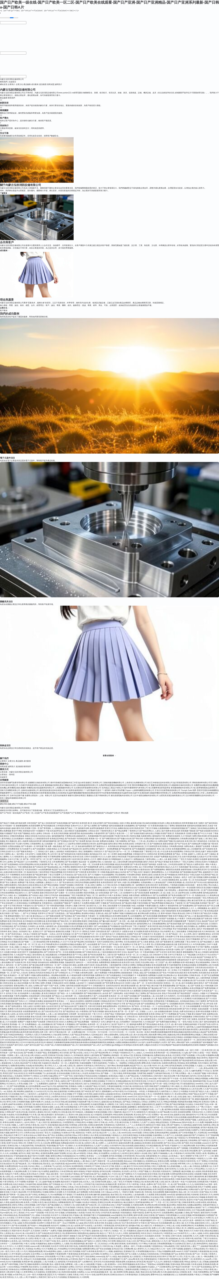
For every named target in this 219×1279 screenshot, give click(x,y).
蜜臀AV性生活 (156, 1275)
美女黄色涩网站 (181, 1094)
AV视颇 (89, 1123)
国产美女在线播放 (93, 1004)
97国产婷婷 (154, 1069)
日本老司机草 (105, 1213)
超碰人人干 (165, 1071)
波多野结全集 (183, 893)
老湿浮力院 (103, 1190)
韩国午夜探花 (138, 1213)
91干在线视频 (47, 1208)
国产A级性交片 (204, 1141)
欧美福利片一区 (14, 976)
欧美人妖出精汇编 (150, 1089)
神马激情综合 (116, 1203)
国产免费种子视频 (116, 914)
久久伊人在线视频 (10, 1154)
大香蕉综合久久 (50, 1270)
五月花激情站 (39, 1272)
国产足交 (118, 1151)
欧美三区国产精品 (201, 1192)
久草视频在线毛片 (153, 1092)
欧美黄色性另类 (146, 857)
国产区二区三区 (42, 860)
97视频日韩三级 (14, 1097)
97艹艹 (61, 1076)
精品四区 (27, 1208)
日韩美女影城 (7, 983)
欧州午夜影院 (55, 1138)
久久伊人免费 (198, 1236)
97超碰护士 (174, 1146)
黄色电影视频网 (122, 1066)
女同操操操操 (70, 1213)
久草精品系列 (79, 1123)
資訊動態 (42, 85)
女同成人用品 (41, 880)
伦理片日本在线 (139, 898)
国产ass (174, 1254)
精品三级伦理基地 (34, 955)
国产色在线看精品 (204, 1267)
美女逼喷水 (147, 1169)
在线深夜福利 (34, 996)
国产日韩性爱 (80, 873)
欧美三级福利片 (144, 873)
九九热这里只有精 (58, 1200)
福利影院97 (4, 1229)
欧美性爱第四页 (107, 883)
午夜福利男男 (99, 834)
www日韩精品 (13, 1267)
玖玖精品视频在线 (153, 1146)
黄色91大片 (188, 1231)
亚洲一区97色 (201, 1110)
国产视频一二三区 (28, 942)
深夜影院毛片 (141, 1112)
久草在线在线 (119, 950)
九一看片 (167, 1270)
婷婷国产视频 (190, 1120)
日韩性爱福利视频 (7, 1002)
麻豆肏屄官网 (197, 901)
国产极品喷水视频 (129, 903)
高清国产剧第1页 (167, 834)
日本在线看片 (5, 929)
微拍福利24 (190, 1115)
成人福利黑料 (66, 1061)
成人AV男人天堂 (111, 1123)
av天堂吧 (43, 1076)
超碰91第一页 (54, 1084)
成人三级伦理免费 (120, 862)
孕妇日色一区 (39, 960)
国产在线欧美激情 (137, 834)
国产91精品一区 (115, 945)
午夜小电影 (174, 1087)
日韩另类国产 (32, 824)
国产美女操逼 (152, 922)
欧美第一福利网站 (209, 971)
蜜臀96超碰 (55, 1143)
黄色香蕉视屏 (207, 1172)
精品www (127, 1161)
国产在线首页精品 (189, 924)
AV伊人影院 (88, 1164)
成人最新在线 (178, 1208)
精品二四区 (39, 1100)
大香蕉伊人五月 (149, 1138)
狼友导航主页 (116, 1195)
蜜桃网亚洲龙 (54, 1190)
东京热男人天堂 (109, 1110)
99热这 (187, 1262)
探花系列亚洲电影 (188, 1159)
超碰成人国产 (47, 1110)
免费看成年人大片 (186, 909)
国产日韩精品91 (61, 973)
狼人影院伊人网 (88, 1143)
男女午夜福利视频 (180, 929)
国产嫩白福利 (104, 922)
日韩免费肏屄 (194, 1149)
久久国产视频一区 (34, 999)
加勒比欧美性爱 (35, 842)
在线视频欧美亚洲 (176, 1004)
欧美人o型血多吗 (26, 937)
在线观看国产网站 (145, 981)
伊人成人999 (163, 1066)
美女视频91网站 (163, 1151)
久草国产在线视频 (122, 1205)
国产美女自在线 (16, 1053)
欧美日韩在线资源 (155, 983)
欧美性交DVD (76, 1128)
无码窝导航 (141, 1074)
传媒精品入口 (30, 839)
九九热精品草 (140, 1151)
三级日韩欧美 (68, 831)
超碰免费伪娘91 (193, 1118)
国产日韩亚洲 (49, 953)
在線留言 (12, 82)
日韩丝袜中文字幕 (160, 955)
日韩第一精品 (44, 1174)
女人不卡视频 (73, 973)
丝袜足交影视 (148, 1216)
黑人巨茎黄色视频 (158, 945)
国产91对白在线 (200, 883)
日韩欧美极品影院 (107, 873)
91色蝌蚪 (37, 1107)
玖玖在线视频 (13, 1094)
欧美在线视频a (164, 1007)
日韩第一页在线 (138, 878)
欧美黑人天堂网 (30, 1203)
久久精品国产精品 (90, 1087)
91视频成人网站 (184, 901)
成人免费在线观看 (63, 888)
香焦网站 (211, 1154)
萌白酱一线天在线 (63, 968)
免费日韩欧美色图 (199, 836)
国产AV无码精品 (20, 927)
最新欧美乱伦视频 (63, 932)
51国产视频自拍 (145, 1084)
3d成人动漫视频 (137, 906)
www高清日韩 (145, 1229)
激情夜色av (104, 1208)
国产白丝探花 (86, 1226)
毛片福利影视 (212, 870)
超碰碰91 (187, 1249)
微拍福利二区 (125, 847)
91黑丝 (80, 1164)
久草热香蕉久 (166, 1208)
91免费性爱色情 (11, 1167)
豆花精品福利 (144, 1275)
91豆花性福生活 (31, 1180)
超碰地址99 (94, 1234)
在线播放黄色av (159, 950)
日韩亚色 (79, 1208)
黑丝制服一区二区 (17, 1025)
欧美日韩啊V (48, 1131)
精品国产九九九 (152, 1262)
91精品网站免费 (76, 1079)
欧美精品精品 (7, 927)
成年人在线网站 (103, 888)
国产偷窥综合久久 (100, 847)
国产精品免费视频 (81, 1022)
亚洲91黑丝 (47, 1149)
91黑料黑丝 (168, 1107)
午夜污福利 (161, 1079)
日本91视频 (89, 1071)
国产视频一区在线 (103, 958)
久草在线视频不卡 (115, 1260)
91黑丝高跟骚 (94, 1192)
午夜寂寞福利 (88, 1089)
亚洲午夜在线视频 (203, 1012)
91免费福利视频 (88, 870)
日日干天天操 (68, 942)
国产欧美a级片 (71, 839)
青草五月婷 (11, 1102)
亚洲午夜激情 (106, 947)
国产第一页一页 (124, 1012)
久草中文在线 (70, 909)
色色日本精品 (18, 1185)
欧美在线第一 (190, 885)
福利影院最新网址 (144, 1120)
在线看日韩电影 (10, 953)
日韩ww (3, 1210)
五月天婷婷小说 (34, 1172)
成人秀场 (3, 1136)
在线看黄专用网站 (153, 1208)
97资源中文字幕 (121, 1002)
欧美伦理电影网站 (26, 865)
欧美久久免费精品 (66, 1022)
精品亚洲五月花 (175, 857)
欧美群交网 (149, 1182)
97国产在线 (198, 1200)
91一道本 (120, 1079)
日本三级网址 (5, 854)
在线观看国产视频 (60, 903)
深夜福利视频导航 (49, 842)
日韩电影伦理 (138, 854)
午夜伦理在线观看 (110, 898)
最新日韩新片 (173, 860)
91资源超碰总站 (68, 1156)
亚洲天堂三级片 (65, 919)
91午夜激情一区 (8, 826)
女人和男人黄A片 (191, 934)
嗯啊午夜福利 (102, 860)
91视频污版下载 (207, 844)
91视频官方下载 (42, 831)
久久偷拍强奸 (106, 862)
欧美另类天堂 (54, 1007)
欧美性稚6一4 (5, 1200)
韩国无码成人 (8, 1076)
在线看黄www (151, 1161)
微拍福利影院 (53, 901)
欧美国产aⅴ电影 (79, 865)
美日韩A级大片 (85, 1141)
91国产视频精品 (24, 834)
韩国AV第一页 (103, 1161)
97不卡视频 (77, 1094)
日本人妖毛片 (210, 1097)
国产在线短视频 (130, 870)
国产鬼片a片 (206, 1190)
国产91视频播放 (94, 1061)
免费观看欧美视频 (56, 963)
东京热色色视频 (63, 1074)
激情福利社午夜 (158, 836)
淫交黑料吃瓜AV (124, 1007)
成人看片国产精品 (143, 986)
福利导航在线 (131, 1014)
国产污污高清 (211, 999)
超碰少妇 (24, 1195)
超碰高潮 (28, 1092)
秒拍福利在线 (43, 963)
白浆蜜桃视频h (164, 829)
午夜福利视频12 (149, 953)
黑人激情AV (78, 1066)
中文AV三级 (113, 1177)
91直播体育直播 (143, 888)
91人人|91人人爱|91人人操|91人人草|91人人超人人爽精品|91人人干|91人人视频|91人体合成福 (91, 1038)
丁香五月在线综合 (210, 1239)
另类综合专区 (197, 1112)
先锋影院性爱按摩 (86, 1247)
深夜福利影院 (62, 1014)
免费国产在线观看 (69, 937)
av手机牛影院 (117, 1092)
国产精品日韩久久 (92, 1058)
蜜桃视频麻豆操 (153, 898)
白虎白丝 (116, 1223)
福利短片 (194, 1262)
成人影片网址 (100, 978)
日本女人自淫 (70, 1151)
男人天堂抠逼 (27, 1249)
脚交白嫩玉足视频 (152, 878)
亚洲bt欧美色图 (170, 1221)
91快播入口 (52, 1262)
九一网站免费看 (207, 1257)
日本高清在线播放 (93, 1009)
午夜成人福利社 (26, 1079)
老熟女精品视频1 (211, 1231)
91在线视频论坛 (46, 940)
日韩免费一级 (74, 1014)
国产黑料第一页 (12, 1195)
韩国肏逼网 (120, 1262)
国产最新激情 (165, 942)
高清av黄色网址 (101, 965)
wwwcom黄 (35, 1247)
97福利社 (201, 1136)
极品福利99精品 (203, 916)
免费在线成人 (189, 847)
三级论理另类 (124, 1138)
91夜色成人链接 (51, 1100)
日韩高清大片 (98, 852)
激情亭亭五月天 (16, 1133)
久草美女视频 (22, 1084)
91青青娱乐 (57, 1058)
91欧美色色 (100, 1185)
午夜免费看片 (51, 947)
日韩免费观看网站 (159, 924)
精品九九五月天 (171, 867)
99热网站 (20, 1092)
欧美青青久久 (199, 1260)
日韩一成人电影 (128, 922)
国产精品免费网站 (73, 914)
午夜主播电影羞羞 (24, 867)
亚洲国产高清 (132, 934)
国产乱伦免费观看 (160, 896)
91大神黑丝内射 (150, 854)
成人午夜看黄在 (82, 1012)
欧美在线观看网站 (176, 852)
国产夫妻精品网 (194, 844)
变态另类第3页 (69, 873)
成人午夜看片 (179, 919)
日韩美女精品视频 (193, 919)
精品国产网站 (196, 873)
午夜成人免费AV (146, 1185)
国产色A (167, 1143)
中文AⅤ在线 (90, 1275)
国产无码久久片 (21, 1002)
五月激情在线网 (137, 1205)
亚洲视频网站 (202, 965)
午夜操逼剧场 (203, 1252)
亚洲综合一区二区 (170, 983)
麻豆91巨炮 (124, 1123)
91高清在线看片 (31, 870)
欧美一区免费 (132, 929)
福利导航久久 (166, 1092)
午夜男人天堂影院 (95, 1107)
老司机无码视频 (115, 1156)
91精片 (190, 1177)
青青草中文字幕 (44, 914)
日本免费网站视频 (162, 958)
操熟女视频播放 (42, 1236)
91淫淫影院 (98, 1079)
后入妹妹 (79, 1223)
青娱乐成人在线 (200, 1164)
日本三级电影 (18, 880)
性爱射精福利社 (150, 1260)
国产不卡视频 (207, 1094)
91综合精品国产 (201, 880)
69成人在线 (87, 1100)
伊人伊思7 (36, 1208)
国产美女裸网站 (41, 981)
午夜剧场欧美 (93, 1210)
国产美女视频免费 (24, 950)
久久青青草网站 (26, 1272)
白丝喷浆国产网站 (174, 981)
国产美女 (51, 1136)
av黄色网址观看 (86, 973)
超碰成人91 (205, 1180)
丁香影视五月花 (150, 852)
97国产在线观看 (57, 891)
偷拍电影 (116, 1213)
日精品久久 (68, 1056)
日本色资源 (45, 1216)
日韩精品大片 (144, 1270)
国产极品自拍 (66, 865)
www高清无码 (200, 1229)
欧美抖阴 (98, 1252)
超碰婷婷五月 (208, 873)
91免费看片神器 (126, 1169)
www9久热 (51, 1169)
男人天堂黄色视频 (23, 968)
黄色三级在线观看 (110, 906)
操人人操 (39, 1051)
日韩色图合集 (175, 1260)
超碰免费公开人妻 (150, 999)
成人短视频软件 (159, 981)
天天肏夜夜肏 (78, 1195)
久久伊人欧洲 (101, 1260)
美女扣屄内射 (142, 1218)
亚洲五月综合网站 (142, 963)
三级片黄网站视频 (83, 989)
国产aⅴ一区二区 (123, 852)
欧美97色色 (37, 1071)
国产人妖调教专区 (85, 1262)
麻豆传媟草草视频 (209, 996)
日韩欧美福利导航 (182, 1180)
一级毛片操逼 (186, 1022)
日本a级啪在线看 (27, 1082)
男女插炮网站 (120, 875)
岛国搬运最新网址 (128, 1120)
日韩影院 (87, 1167)
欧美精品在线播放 (189, 965)
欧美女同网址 (132, 981)
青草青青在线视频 (158, 888)
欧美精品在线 (97, 898)
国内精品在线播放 (28, 891)
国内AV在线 (187, 1123)
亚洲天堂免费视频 (69, 1138)
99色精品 (181, 1063)
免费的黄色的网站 (17, 1066)
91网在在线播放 (98, 1082)
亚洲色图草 (107, 1115)
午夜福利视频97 (145, 1221)
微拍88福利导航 (199, 1082)
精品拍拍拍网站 (87, 834)
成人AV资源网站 (60, 1249)
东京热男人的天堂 (129, 1172)
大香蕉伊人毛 (68, 1205)
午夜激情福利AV (78, 1180)
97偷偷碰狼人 (163, 1154)
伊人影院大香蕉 (32, 1239)
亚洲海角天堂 (129, 1252)
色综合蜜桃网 (158, 1192)
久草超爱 (117, 1247)
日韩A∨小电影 (96, 1110)
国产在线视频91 (141, 891)
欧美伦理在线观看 (98, 989)
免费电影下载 (22, 883)
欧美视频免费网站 (179, 849)
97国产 (84, 1061)
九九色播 (43, 1267)
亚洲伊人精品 (130, 983)
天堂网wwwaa (175, 1123)
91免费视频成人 (31, 1025)
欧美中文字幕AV (139, 1223)
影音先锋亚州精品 (130, 1136)
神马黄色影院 (153, 1180)
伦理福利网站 (146, 883)
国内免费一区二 (71, 996)
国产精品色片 (166, 978)
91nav (209, 1082)
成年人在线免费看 (9, 911)
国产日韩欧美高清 (89, 953)
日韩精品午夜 (135, 937)
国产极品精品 (153, 989)
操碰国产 (150, 1074)
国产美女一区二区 (178, 1007)
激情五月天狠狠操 (44, 898)
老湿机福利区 (13, 1221)
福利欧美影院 (30, 958)
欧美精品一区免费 (150, 1009)
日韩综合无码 (93, 831)
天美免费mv (111, 1159)
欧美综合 (117, 1094)
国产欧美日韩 (212, 1002)
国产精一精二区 (54, 865)
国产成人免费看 (90, 826)
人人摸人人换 (186, 1167)
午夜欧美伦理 (163, 1260)
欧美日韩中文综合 (119, 953)
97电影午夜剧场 (92, 1172)
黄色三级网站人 (145, 950)
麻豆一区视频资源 (70, 1118)
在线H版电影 (53, 1125)
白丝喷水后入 (116, 1154)
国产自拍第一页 (143, 1058)
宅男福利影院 (159, 867)
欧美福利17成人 (25, 932)
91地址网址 (127, 1195)
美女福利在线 (178, 842)
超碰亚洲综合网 (16, 1203)
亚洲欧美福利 (33, 940)
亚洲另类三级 (29, 1105)
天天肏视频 (86, 1198)
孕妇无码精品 (7, 971)
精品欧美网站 (42, 1185)
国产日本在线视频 (156, 891)
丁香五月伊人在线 (161, 947)
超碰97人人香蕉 (194, 854)
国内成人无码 (79, 901)
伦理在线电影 (103, 893)
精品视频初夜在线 (111, 1141)
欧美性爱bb (43, 1151)
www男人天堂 (211, 1260)
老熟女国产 (174, 1082)
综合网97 (40, 1223)
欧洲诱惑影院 (77, 1167)
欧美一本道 (179, 1182)
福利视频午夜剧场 (22, 1069)
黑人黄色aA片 (26, 1260)
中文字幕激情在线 (38, 947)
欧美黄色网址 (38, 1066)
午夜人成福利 (179, 1107)
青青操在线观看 (67, 1190)
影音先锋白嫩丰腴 (92, 1195)
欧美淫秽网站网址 (131, 960)
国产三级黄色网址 (116, 994)
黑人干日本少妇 (11, 1061)
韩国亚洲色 (181, 1205)
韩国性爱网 (36, 1221)
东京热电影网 (22, 994)
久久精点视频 (164, 1200)
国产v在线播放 (120, 981)
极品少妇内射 (120, 873)
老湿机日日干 (38, 932)
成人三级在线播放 (179, 932)
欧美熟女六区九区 (9, 1020)
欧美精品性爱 (191, 1187)
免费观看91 (43, 1084)
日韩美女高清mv (201, 862)
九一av (3, 1092)
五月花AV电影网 (114, 1180)
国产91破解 (76, 1203)
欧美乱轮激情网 (40, 865)
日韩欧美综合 (121, 934)
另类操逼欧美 (180, 834)
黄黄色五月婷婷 (88, 932)
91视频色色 (131, 1231)
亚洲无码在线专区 (113, 986)
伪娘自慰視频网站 (91, 1097)
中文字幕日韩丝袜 (15, 906)
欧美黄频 (162, 1205)
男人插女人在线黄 (42, 1027)
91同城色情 (78, 1056)
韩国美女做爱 (47, 1107)
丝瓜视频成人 (98, 1017)
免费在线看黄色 (10, 885)
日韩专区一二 (5, 1244)
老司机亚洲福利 (175, 1066)
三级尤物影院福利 (20, 978)
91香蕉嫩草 (87, 1239)
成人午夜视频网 (88, 978)
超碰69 (144, 1267)
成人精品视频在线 (49, 955)
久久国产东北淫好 (210, 1089)
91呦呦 (45, 1192)
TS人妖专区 (57, 1167)
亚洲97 (161, 1089)
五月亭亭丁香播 (116, 870)
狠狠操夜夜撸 (181, 826)
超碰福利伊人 (81, 836)
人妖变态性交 (112, 1143)
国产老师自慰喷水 (15, 1007)
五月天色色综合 (67, 875)
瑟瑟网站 (27, 1120)
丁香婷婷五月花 (44, 862)
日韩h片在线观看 (91, 857)
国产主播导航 (54, 860)
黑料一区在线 (210, 867)
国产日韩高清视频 (210, 891)
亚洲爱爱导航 (13, 1079)
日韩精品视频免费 (94, 911)
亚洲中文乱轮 (11, 1143)
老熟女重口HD (211, 1061)
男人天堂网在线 (200, 1133)
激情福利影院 (134, 1234)
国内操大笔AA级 (92, 842)
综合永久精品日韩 (32, 971)
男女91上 (37, 1079)
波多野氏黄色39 (102, 1275)
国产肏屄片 (96, 1092)
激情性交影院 (147, 875)
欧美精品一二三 (31, 852)
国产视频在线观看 (13, 960)
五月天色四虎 (62, 849)
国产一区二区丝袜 (160, 880)
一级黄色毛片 (95, 1022)
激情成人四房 (154, 942)
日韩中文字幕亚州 (192, 914)
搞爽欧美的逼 (123, 829)
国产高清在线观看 (142, 893)
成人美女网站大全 (150, 842)
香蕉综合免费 (163, 1161)
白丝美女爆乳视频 (94, 1151)
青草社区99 (88, 1079)
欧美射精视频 (193, 1128)
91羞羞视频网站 (81, 831)
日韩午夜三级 (83, 906)
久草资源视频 (164, 1254)
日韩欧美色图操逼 (17, 836)
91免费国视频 (189, 1058)
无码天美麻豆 (203, 1063)
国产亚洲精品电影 (125, 898)
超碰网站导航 (95, 862)
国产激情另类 (86, 1177)
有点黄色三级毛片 (195, 929)
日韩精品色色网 (134, 1063)
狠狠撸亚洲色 (173, 880)
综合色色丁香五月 (43, 1133)
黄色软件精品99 (16, 1138)
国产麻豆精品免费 (36, 965)
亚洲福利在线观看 (148, 991)
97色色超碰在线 (166, 1218)
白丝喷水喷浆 (200, 1203)
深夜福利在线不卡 (184, 960)
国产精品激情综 (52, 1004)
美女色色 (137, 1115)
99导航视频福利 (198, 1216)
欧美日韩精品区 (50, 994)
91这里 (85, 1074)
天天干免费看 (20, 1182)
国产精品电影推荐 (186, 1061)
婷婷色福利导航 (128, 1180)
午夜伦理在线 (210, 1236)
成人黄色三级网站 (94, 885)
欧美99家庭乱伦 (101, 891)
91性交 (47, 1097)
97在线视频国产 (122, 1221)
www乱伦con (72, 1131)
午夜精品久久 (116, 1136)
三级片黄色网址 (170, 891)
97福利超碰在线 (20, 1156)
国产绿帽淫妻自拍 (109, 839)
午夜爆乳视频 (150, 906)
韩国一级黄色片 (106, 1097)
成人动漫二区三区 (170, 893)
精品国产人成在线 (49, 911)
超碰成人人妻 (79, 1161)
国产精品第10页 (75, 849)
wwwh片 (179, 1252)
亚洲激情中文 (128, 893)
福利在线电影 (160, 839)
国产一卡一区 (154, 1097)
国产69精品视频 (160, 909)
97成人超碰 (17, 1223)
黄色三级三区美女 (164, 849)
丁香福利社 (35, 1218)
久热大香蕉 (93, 1136)
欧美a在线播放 (110, 880)
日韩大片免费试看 (158, 1167)
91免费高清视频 (88, 903)
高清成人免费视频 (36, 883)
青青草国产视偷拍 (21, 909)
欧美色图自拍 (176, 824)
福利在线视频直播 (116, 826)
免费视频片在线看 (155, 976)
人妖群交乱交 (202, 1120)
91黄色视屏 (45, 1247)
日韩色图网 (81, 1151)
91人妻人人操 (194, 1257)
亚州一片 (166, 1185)
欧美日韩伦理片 (152, 885)
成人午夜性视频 (207, 986)
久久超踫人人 (200, 1066)
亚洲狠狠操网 (83, 1131)
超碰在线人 (131, 1128)
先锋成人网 (153, 1200)
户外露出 (111, 1063)
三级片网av (110, 1066)
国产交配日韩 (128, 1151)
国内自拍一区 (11, 965)
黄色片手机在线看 (169, 994)
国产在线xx (33, 1200)
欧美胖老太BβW (143, 1164)
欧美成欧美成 (204, 973)
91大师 (163, 1272)
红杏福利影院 (7, 986)
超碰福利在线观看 (113, 940)
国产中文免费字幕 (64, 1009)
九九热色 (15, 1063)
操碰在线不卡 (87, 968)
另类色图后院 (39, 1146)
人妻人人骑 (78, 1265)
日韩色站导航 (78, 1058)
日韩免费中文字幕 (172, 937)
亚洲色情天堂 (125, 878)
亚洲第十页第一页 (32, 829)
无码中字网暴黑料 (193, 940)
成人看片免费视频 (172, 963)
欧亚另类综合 (8, 1278)
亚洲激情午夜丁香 (186, 1100)
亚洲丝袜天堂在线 (55, 1056)
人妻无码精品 (5, 839)
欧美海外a (138, 1169)
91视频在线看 (177, 1262)
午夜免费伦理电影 (134, 875)
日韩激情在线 (174, 1053)
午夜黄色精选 (72, 1254)
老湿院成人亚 (154, 914)
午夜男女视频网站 (21, 996)
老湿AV (190, 1200)
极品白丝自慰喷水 (77, 1002)
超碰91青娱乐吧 (61, 1141)
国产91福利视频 (103, 924)
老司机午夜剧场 (206, 1128)
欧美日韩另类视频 (95, 909)
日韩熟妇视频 (45, 1200)
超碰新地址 (118, 1252)
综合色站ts (67, 1058)
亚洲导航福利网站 (142, 1203)
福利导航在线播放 (93, 1020)
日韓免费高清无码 (199, 870)
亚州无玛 (97, 1262)
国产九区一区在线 (200, 1254)
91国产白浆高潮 (87, 1252)
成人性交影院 (130, 1061)
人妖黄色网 (173, 1100)
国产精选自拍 (49, 932)
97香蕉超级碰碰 (83, 937)
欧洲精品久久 (44, 1195)
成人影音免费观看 (33, 1087)
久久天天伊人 (8, 1247)
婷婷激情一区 (116, 1056)
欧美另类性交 (55, 1234)
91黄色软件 (165, 1172)
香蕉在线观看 (160, 1195)
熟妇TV (82, 1260)
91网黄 (105, 1187)
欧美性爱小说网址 (173, 950)
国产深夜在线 (206, 919)
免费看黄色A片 (146, 896)
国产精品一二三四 (135, 842)
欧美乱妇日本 (119, 983)
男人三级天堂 (108, 955)
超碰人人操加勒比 (57, 852)
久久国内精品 (186, 1125)
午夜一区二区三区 (30, 945)
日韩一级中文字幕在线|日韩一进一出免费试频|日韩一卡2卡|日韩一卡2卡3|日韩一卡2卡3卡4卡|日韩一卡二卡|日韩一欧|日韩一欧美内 (97, 1032)
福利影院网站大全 (144, 924)
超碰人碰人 (187, 1097)
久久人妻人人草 (21, 1278)
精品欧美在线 (32, 873)
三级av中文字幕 (33, 929)
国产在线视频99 (179, 898)
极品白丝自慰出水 (101, 878)
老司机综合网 (104, 1172)
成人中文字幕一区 (68, 1185)
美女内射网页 (165, 932)
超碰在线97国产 (189, 1136)
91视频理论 (81, 1229)
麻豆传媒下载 (156, 986)
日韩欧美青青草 (187, 1203)
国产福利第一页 (156, 1128)
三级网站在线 (137, 1141)
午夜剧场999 (114, 1118)
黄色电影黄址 (206, 1149)
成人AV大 (189, 1169)
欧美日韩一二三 (123, 834)
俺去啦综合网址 (30, 1131)
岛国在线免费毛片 (85, 996)
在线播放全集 (187, 981)
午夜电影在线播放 (177, 885)
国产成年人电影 (120, 883)
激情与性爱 (138, 1216)
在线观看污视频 (200, 1174)
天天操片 (207, 1107)
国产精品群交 (174, 1241)
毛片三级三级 (26, 916)
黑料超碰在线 (173, 909)
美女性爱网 (127, 1216)
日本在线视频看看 (193, 1007)
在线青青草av (127, 1094)
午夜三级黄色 (191, 1020)
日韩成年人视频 (71, 906)
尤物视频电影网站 (36, 953)
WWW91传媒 (138, 1051)
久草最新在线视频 (140, 919)
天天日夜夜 (190, 1270)
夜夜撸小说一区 (95, 839)
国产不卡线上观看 (80, 955)
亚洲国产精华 (136, 1138)
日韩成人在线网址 (148, 1102)
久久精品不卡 (127, 860)
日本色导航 (87, 1094)
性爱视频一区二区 (34, 1182)
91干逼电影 (67, 1195)
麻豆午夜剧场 (99, 1164)
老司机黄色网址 (67, 1149)
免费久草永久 (45, 929)
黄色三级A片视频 (172, 968)
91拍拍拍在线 (152, 1254)
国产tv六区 (146, 1115)
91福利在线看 (81, 1210)
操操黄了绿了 (200, 1208)
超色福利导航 (155, 929)
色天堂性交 (23, 1061)
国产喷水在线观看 (19, 1226)
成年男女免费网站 (181, 989)
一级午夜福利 (157, 901)
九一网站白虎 (106, 1120)
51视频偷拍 (102, 1076)
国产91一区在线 (62, 953)
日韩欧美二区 (70, 989)
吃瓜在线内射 (147, 968)
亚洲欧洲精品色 (105, 916)
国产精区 (185, 1143)
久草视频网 (86, 1082)
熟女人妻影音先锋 (57, 1265)
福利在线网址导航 (63, 1218)
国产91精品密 (43, 1234)
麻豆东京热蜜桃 (158, 1210)
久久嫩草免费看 (195, 1071)
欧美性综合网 (24, 1009)
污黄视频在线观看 (72, 891)
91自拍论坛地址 (44, 836)
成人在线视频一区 (49, 844)
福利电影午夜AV (109, 991)
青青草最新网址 (6, 940)
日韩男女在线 (29, 1133)
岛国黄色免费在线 (169, 1063)
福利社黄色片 (198, 983)
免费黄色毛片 (100, 976)
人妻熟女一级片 (128, 1247)
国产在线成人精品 (36, 896)
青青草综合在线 (130, 888)
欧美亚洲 (42, 1169)
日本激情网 (71, 1169)
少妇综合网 (51, 1260)
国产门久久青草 (144, 945)
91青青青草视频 (88, 976)
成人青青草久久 (140, 1249)
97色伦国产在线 (204, 1025)
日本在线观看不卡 (110, 909)
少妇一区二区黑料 (110, 854)
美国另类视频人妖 (90, 893)
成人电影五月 (146, 1226)
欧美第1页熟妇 (155, 1014)
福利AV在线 (183, 1128)
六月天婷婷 (56, 1239)
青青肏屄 (160, 1138)
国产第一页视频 (27, 960)
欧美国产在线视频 (166, 919)
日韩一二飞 (33, 1084)
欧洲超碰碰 (169, 1190)
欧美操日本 (140, 1125)
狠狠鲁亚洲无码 (77, 867)
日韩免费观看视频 (164, 1244)
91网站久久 (53, 1161)
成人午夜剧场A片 (177, 1154)
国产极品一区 (121, 1017)
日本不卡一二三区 (206, 1156)
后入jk (40, 1131)
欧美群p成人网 (119, 1128)
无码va (198, 1270)
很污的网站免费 (158, 960)
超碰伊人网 (165, 1097)
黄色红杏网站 (42, 1190)
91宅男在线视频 (74, 1249)
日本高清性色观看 (175, 865)
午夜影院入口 (201, 1159)
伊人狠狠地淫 (165, 1262)
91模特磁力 (4, 1066)
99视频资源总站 (39, 1177)
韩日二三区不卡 (155, 1107)
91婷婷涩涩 (120, 1125)
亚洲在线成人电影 (115, 1076)
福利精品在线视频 (23, 888)
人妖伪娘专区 (42, 1094)
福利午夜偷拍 (79, 1172)
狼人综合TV (42, 1125)
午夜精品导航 (113, 1149)
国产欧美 (165, 1146)
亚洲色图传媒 (76, 1100)
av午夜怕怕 (73, 1260)
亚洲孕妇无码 (9, 844)
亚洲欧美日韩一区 (195, 891)
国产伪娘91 (174, 1125)
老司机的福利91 (39, 1128)
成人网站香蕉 (179, 1218)
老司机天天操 (11, 994)
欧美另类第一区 (112, 1138)
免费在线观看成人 (43, 976)
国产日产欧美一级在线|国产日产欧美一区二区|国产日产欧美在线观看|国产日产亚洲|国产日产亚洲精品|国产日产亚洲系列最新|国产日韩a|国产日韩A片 (60, 813)
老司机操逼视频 (97, 1272)
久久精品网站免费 (187, 1146)
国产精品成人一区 (132, 1020)
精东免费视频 (191, 1063)
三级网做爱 (175, 1172)
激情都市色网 (83, 829)
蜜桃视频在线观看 (119, 1107)
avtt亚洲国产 (151, 1118)
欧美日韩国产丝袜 (112, 968)
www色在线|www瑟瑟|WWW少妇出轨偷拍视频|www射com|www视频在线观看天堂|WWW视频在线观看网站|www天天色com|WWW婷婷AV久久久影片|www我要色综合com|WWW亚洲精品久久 (82, 1040)
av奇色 (115, 1192)
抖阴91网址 (40, 1141)
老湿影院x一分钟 (114, 1265)
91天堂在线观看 (183, 996)
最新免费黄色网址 (110, 1007)
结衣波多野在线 (56, 831)
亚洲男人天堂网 (53, 1128)
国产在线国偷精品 (11, 865)
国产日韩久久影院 (196, 1053)
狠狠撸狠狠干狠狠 (165, 916)
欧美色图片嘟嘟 (17, 989)
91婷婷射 (194, 1195)
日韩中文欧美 (176, 1236)
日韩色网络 (192, 1141)
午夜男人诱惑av (19, 1174)
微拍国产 (163, 1069)
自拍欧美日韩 (158, 875)
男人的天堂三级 (54, 854)
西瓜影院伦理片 (97, 880)
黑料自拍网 (185, 1265)
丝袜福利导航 (136, 1022)
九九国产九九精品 (147, 1123)
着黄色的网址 (19, 986)
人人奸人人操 (151, 1012)
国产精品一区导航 (180, 854)
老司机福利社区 (162, 1082)
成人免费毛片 (145, 971)
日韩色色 (196, 1167)
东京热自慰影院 (130, 942)
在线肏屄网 (187, 1236)
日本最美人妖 (33, 927)
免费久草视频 (45, 983)
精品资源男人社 (120, 911)
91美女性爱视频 (75, 927)
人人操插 (65, 1244)
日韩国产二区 (45, 971)
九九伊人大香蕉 (121, 1234)
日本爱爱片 (156, 1120)
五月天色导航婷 (68, 1208)
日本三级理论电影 (78, 1004)
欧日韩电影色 (28, 922)
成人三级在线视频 (104, 953)
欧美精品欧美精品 (187, 1002)
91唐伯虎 (152, 1244)
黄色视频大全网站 (66, 1267)
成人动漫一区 (132, 911)
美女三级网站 (140, 994)
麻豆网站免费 (143, 914)
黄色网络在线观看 (58, 976)
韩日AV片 (157, 1213)
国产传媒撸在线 (156, 844)
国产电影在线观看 (203, 831)
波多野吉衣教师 (74, 844)
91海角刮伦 (93, 1118)
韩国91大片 (169, 1094)
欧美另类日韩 (77, 860)
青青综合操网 (8, 1123)
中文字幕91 (86, 1231)
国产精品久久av (58, 996)
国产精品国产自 (162, 1004)
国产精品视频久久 (207, 942)
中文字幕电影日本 (117, 1208)
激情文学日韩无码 (178, 1200)
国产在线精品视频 (147, 958)
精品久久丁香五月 (107, 1234)
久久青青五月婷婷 (211, 1112)
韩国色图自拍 (82, 1234)
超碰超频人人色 (40, 1262)
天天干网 (174, 1074)
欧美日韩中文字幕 (164, 1257)
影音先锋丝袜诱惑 (167, 1180)
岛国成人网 (11, 1092)
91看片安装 (198, 1231)
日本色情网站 (107, 1061)
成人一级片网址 (17, 854)
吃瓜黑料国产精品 (208, 875)
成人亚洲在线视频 (61, 927)
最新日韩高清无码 (47, 893)
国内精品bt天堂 (96, 854)
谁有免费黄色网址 (30, 878)
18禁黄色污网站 (128, 940)
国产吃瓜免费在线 (68, 981)
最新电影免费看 (135, 1025)
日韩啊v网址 (65, 1089)
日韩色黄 (46, 1079)
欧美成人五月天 (164, 1025)
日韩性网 (100, 1069)
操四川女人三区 (95, 906)
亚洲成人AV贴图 (42, 1210)
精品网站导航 (108, 1089)
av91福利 (26, 1254)
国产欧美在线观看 (95, 955)
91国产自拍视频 (130, 996)
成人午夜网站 (64, 867)
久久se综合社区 (39, 1092)
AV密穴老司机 (97, 1198)
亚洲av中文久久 (77, 826)
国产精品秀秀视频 (155, 903)
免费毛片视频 (56, 1231)
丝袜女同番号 (98, 824)
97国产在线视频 (187, 1056)
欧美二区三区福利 (44, 958)
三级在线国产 (171, 1210)
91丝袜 (88, 1213)
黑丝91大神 (73, 1115)
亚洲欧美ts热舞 (133, 1071)
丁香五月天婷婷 (185, 860)
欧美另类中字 (22, 953)
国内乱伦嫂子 (200, 852)
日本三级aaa (106, 1192)
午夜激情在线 (36, 1164)
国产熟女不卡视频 (11, 937)
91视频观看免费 (179, 922)
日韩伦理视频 (29, 1205)
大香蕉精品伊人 (159, 1226)
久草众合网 (200, 1056)
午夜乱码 (95, 1270)
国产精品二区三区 (90, 896)
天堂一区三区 (163, 1203)
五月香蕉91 (134, 1123)
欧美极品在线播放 (74, 945)
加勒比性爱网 (212, 852)
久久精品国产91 (20, 955)
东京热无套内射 (203, 1076)
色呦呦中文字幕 (191, 1156)
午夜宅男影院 (8, 1182)
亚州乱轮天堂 (117, 1249)
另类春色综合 (13, 1270)
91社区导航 (59, 1102)
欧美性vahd (73, 1159)
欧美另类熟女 (163, 847)
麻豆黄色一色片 (57, 1174)
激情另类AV (205, 1213)
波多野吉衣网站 (88, 849)
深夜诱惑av (167, 1120)
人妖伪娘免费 (138, 1195)
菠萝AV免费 (35, 1102)
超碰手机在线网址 (15, 1105)
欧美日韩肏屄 (28, 1004)
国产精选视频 (185, 873)
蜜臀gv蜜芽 (102, 1180)
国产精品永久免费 (190, 865)
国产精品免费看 (121, 831)
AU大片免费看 (47, 1249)
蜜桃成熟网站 (141, 1180)
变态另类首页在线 (138, 1082)
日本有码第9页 (129, 1156)
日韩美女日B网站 (129, 965)
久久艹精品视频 (189, 955)
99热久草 (22, 1143)
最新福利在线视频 (194, 826)
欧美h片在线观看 (60, 945)
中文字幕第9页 (184, 971)
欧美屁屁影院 (158, 937)
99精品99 (197, 1102)
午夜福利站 (116, 1172)
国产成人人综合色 (20, 973)
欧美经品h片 (139, 1236)
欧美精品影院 (82, 839)
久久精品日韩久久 (155, 1249)
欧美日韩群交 (188, 1079)
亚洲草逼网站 (60, 1131)
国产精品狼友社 (180, 1177)
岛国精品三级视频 (83, 898)
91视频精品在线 (130, 914)
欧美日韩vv (140, 1265)
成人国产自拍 (43, 1012)
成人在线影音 (135, 1257)
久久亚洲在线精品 (20, 903)
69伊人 (23, 1094)
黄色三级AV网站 (116, 942)
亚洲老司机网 (100, 1182)
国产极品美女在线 (72, 940)
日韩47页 (22, 1265)
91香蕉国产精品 (207, 1007)
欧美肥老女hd (211, 1241)
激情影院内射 (143, 1107)
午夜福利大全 (28, 906)
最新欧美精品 (124, 937)
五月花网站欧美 (63, 978)
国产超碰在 (160, 1216)
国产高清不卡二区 (121, 1025)
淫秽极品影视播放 (143, 965)
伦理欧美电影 (149, 839)
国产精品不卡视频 (7, 824)
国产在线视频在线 (151, 973)
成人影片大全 (30, 898)
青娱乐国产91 (113, 1236)
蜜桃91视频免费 (201, 1100)
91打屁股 (26, 1110)
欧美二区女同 (108, 999)
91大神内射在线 (208, 932)
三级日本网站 (36, 888)
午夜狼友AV (170, 1229)
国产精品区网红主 (146, 831)
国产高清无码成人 (15, 934)
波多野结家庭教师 (97, 829)
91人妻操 (36, 1216)
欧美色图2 (147, 1143)
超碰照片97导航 (162, 1105)
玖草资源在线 (71, 1262)
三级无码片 (31, 1094)
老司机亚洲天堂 (121, 1226)
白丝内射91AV (115, 1146)
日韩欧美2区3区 (52, 1022)
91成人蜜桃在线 (152, 1241)
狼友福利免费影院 (85, 847)
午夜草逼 (135, 1185)
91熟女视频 (125, 1200)
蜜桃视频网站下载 (190, 953)
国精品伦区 (121, 1241)
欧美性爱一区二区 (95, 1025)
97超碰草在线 (76, 1182)
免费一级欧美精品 (55, 847)
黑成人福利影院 (176, 927)
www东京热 (168, 1115)
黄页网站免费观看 (165, 854)
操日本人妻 (169, 1182)
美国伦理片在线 (66, 950)
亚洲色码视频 (133, 880)
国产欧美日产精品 (75, 1270)
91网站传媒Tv (194, 1190)
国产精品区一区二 (176, 934)
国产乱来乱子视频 (184, 1014)
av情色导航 (82, 1125)
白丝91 (206, 1234)
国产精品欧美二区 (23, 1164)
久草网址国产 (10, 1112)
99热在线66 (118, 1115)
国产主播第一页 (61, 893)
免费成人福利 (173, 1141)
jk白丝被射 (75, 1177)
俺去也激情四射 (60, 1092)
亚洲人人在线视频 (49, 978)
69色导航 (67, 1071)
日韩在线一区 (48, 834)
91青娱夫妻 (36, 1063)
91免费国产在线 (95, 999)
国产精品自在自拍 (154, 994)
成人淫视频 (203, 1262)
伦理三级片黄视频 (195, 878)
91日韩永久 (11, 1084)
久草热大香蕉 (207, 1270)
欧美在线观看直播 (159, 965)
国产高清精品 (66, 916)
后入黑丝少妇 (156, 1270)
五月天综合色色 (178, 940)
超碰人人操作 (62, 1252)
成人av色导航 (16, 1177)
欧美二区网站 (60, 986)
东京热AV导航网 (66, 1161)
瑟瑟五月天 (51, 1275)
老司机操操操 (212, 836)
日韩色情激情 (17, 1141)
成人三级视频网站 (21, 896)
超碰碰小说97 (109, 1079)
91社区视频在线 (14, 942)
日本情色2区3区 (99, 1100)
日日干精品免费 (198, 1210)
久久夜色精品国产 (159, 883)
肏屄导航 (213, 1063)
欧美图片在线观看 (200, 860)
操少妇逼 (213, 1252)
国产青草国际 (45, 829)
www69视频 (212, 1133)
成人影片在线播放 (185, 983)
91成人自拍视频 (77, 888)
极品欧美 (181, 1069)
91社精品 (189, 1105)
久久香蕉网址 (212, 1229)
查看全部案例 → (109, 756)
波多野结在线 (126, 927)
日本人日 (189, 1164)
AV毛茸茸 (85, 1200)
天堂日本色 (19, 1051)
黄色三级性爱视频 (140, 989)
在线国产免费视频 (161, 857)
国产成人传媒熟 (100, 1174)
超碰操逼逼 (105, 1195)
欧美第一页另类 (58, 909)
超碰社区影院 (98, 1094)
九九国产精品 (155, 1058)
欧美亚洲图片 (88, 927)
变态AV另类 (143, 1097)
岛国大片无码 (114, 1190)
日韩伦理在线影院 (79, 947)
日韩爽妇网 (128, 1249)
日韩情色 (132, 1164)
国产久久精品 (111, 1257)
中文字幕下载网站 (203, 947)
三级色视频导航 (115, 965)
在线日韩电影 (129, 994)
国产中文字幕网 (81, 934)
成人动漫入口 (45, 989)
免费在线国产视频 (165, 842)
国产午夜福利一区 (28, 847)
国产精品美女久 (10, 867)
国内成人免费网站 (146, 947)
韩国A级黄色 (158, 1169)
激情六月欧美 (148, 862)
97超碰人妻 (77, 1216)
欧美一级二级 (110, 1272)
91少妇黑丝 (73, 1141)
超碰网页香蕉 (94, 883)
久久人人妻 (57, 1066)
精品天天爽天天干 (15, 1136)
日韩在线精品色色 (10, 1216)
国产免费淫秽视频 (208, 989)
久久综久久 (210, 1169)
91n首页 (173, 1112)
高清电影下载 (205, 903)
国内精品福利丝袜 (210, 893)
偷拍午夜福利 (136, 1089)
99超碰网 (208, 1123)
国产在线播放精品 (113, 976)
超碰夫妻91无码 (17, 829)
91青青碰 (73, 1125)
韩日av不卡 (149, 1149)
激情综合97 (150, 1125)
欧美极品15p (89, 1051)
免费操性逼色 (159, 1056)
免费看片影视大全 (13, 1027)
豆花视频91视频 (133, 1267)
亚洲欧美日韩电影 (74, 958)
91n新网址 (104, 1254)
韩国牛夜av (42, 1136)
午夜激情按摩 (60, 1254)
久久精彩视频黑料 (76, 994)
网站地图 (124, 813)
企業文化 (19, 85)
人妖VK (26, 1123)
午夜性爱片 (46, 1221)
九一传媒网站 (121, 1063)
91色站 (127, 1105)
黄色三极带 (152, 1154)
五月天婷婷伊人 (170, 996)
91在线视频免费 (165, 1223)
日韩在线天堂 (18, 870)
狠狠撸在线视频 (75, 953)
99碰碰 (202, 1198)
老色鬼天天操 (19, 898)
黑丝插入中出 (24, 1213)
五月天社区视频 (161, 1159)
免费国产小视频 (23, 1022)
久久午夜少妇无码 (110, 885)
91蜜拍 (54, 1112)
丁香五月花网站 (187, 862)
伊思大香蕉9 (83, 1136)
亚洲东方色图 (106, 1058)
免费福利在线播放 (107, 842)
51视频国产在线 (146, 1110)
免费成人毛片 (103, 1169)
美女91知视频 (195, 1143)
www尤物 (152, 1079)
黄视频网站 (39, 1058)
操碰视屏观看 (142, 1014)
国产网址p (141, 1241)
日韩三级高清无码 (182, 1247)
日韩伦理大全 (132, 1017)
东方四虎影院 (156, 971)
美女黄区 (138, 1177)
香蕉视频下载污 (89, 1216)
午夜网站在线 (70, 836)
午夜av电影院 (168, 1247)
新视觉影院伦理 (42, 839)
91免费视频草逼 (34, 903)
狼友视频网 (49, 1254)
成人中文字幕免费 (45, 945)
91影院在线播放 (82, 854)
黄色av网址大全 (40, 901)
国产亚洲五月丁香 (41, 906)
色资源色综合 (35, 1149)
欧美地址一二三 (63, 1002)
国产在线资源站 (133, 971)
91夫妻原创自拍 (143, 870)
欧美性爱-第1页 (86, 824)
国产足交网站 (22, 1187)
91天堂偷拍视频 (124, 906)
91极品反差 (70, 1229)
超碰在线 (183, 1141)
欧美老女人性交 (177, 1151)
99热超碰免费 (44, 1226)
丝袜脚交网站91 (187, 1226)
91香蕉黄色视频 (157, 826)
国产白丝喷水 (22, 965)
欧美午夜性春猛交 (188, 963)
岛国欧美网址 (41, 854)
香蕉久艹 (34, 1123)
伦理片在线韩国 (103, 942)
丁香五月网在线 (207, 898)
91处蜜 (3, 1115)
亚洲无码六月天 (124, 1185)
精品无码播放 (189, 927)
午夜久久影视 (29, 1244)
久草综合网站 (198, 1169)
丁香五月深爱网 (54, 875)
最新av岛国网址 (54, 1244)
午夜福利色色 (201, 842)
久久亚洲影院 (186, 999)
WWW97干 (27, 1076)
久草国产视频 (142, 1172)
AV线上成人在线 (71, 1105)
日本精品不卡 (81, 909)
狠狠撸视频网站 (22, 826)
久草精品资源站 (198, 1249)
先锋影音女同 (172, 1017)
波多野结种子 (153, 919)
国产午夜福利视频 (121, 901)
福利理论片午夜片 (106, 896)
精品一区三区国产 (157, 963)
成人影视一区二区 (187, 880)
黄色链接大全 (153, 1112)
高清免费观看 (83, 999)
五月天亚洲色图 (69, 1192)
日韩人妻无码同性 (100, 1239)
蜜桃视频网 (67, 1231)
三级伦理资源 (43, 873)
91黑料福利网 (175, 1174)
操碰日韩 (10, 1190)
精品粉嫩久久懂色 (182, 1213)
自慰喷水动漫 (127, 932)
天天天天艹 (135, 1200)
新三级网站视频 (178, 942)
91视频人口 (60, 1229)
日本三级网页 (200, 1002)
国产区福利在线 (86, 1174)
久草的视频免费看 (173, 888)
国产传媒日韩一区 (165, 1177)
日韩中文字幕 (98, 1123)
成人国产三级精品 (208, 854)
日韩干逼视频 (177, 1249)
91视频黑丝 (164, 1087)
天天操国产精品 (40, 1053)
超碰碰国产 (26, 1159)
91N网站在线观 (74, 1092)
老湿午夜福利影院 (121, 999)
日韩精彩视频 (30, 1190)
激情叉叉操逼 (207, 826)
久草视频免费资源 (64, 955)
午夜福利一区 (93, 916)
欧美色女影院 (187, 1174)
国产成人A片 (90, 1069)
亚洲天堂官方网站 (150, 1177)
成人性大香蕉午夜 (186, 1239)
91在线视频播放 (12, 981)
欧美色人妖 (16, 1241)
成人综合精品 (64, 1004)
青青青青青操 (8, 1149)
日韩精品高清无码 (107, 1002)
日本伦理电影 (166, 929)
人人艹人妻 (158, 1110)
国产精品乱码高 (126, 978)
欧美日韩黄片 (5, 914)
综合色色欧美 (71, 999)
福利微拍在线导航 (22, 1149)
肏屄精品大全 (114, 1210)
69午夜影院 (120, 1198)
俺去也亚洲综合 (50, 1203)
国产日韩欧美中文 (146, 934)
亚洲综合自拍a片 (117, 1275)
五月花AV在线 (186, 1082)
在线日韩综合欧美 (51, 1020)
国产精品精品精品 (51, 867)
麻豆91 (15, 1200)
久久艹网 (199, 1107)
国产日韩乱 (33, 1195)
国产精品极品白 (107, 981)
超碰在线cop (106, 1102)
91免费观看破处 (98, 1138)
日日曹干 (122, 1218)
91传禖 (191, 1092)
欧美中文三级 (108, 1025)
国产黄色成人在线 (144, 1210)
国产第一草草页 (29, 860)
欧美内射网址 (193, 973)
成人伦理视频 (102, 960)
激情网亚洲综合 (204, 934)
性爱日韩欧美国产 (151, 1087)
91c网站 (37, 1249)
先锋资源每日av (200, 1185)
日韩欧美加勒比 (199, 1017)
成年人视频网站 (141, 940)
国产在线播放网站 (186, 906)
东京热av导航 (97, 1141)
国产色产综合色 (180, 844)
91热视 (28, 1066)
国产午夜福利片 (82, 981)
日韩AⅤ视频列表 (115, 1112)
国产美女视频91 (71, 862)
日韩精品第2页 (58, 983)
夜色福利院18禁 (42, 942)
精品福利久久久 (21, 893)
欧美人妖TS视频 (88, 1218)
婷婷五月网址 (17, 1205)
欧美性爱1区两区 (89, 958)
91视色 (119, 1074)
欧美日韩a (133, 1084)
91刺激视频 (154, 1218)
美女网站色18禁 (150, 1205)
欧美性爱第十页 (93, 873)
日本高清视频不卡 (129, 976)
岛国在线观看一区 (205, 1009)
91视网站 (98, 1128)
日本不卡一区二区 (80, 950)
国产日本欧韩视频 (185, 1133)
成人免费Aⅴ (101, 1143)
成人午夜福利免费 (73, 976)
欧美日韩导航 (144, 1167)
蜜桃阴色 (111, 1100)
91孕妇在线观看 (29, 1223)
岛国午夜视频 (177, 1058)
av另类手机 (17, 1275)
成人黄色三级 (178, 1223)
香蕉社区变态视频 (203, 888)
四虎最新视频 (93, 836)
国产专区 (69, 1076)
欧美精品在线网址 (207, 829)
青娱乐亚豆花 (146, 1272)
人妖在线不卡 (81, 983)
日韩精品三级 (53, 1159)
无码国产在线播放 (66, 885)
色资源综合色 (137, 1087)
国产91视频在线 (114, 927)
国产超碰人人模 (201, 839)
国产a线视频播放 (185, 1017)
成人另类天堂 (44, 1123)
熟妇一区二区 (72, 1069)
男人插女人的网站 (32, 986)
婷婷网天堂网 (122, 1272)
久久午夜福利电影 (172, 873)
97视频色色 (183, 1089)
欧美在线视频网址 (184, 911)
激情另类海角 (119, 1244)
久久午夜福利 (186, 836)
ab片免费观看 (82, 1192)
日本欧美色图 (121, 1100)
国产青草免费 (107, 983)
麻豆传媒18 (20, 1118)
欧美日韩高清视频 (61, 834)
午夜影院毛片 (20, 1151)
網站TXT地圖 (17, 804)
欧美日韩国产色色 (48, 1218)
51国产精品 (210, 1221)
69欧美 (15, 1128)
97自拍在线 (63, 1079)
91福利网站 (157, 1136)
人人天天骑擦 (22, 1169)
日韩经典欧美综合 (59, 878)
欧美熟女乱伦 (38, 885)
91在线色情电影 (108, 1262)
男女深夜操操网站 (203, 963)
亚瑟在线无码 (85, 1014)
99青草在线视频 (34, 1074)
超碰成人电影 (134, 1272)
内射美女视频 (134, 836)
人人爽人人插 (161, 860)
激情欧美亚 (4, 1082)
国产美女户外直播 (166, 973)
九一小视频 (17, 1107)
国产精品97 (86, 1236)
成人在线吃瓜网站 (83, 880)
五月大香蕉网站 (144, 1131)
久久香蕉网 (84, 1278)
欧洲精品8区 (17, 1071)
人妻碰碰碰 (88, 1112)
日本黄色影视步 (131, 1275)
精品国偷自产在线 (59, 958)
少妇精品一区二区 (118, 1231)
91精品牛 (8, 1174)
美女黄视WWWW (69, 1234)
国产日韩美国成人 (58, 914)
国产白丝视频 (9, 888)
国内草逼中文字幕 (31, 1089)
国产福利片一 (101, 849)
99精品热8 (103, 1210)
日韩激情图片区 (99, 986)
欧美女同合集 (22, 1112)
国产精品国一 (43, 934)
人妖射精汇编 (170, 1138)
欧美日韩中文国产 (97, 937)
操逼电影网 (155, 1071)
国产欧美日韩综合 (15, 1131)
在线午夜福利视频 (189, 857)
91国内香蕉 (138, 1149)
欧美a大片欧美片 (89, 971)
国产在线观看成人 (144, 996)
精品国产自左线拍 (59, 870)
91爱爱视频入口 (37, 968)
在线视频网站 (129, 826)
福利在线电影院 (210, 1022)
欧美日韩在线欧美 (198, 937)
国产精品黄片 (19, 862)
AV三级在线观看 (95, 950)
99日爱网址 (104, 1200)
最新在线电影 (168, 844)
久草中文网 (82, 1107)
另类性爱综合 (198, 1097)
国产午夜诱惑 (106, 1004)
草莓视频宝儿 (5, 1241)
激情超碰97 (144, 1071)
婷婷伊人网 (195, 1180)
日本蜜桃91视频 (23, 1102)
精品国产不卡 (86, 986)
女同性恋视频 (188, 1066)
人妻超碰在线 (5, 1063)
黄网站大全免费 (55, 1192)
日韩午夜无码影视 (95, 1007)
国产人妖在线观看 (90, 945)
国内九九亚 (191, 1244)
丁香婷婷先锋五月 (106, 831)
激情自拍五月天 (34, 978)
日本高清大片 (201, 955)
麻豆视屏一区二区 (93, 1244)
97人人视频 (108, 1252)
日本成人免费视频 (18, 924)
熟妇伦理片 (65, 1182)
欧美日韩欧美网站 (125, 989)
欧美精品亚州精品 (57, 839)
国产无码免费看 (107, 1020)
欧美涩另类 (99, 1223)
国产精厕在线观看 (53, 916)
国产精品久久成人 (202, 1092)
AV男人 (79, 1185)
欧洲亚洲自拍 (36, 911)
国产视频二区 (86, 1017)
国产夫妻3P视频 (11, 1265)
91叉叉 (159, 1102)
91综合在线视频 (179, 1118)
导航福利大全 (108, 1151)
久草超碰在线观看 (55, 880)
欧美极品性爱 (111, 1185)
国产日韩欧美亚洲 (190, 991)
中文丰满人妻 (34, 1115)
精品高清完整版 (44, 991)
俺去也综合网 (169, 1076)
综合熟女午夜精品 (72, 1174)
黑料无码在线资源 (15, 1012)
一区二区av (159, 1149)
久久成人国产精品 (117, 924)
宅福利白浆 (139, 1192)
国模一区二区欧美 (58, 929)
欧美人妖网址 (36, 834)
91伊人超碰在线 (109, 1221)
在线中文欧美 (89, 965)
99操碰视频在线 (107, 1131)
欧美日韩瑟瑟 (158, 1190)
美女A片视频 (29, 1100)
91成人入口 (39, 1082)
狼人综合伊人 (101, 1218)
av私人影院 (67, 1066)
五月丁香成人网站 (126, 1177)
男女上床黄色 (5, 1234)
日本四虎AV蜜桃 (42, 1138)
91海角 (173, 1071)
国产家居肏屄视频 (174, 924)
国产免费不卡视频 (28, 976)
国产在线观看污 (69, 880)
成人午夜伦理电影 (146, 867)
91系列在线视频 (150, 1141)
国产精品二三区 (71, 829)
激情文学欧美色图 (119, 857)
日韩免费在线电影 (176, 847)
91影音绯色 (190, 1161)
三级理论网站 (150, 860)
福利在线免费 (75, 1017)
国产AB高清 (86, 1092)
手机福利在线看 (133, 857)
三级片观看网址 (121, 842)
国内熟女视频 (37, 1270)
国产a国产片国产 (47, 986)
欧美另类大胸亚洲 (175, 953)
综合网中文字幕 (132, 1198)
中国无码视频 (142, 903)
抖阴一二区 (199, 1051)
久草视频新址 (70, 1025)
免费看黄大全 (206, 1167)
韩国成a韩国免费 (35, 1252)
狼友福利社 (38, 1097)
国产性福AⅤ (33, 1226)
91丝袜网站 (76, 1218)
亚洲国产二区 (187, 1260)
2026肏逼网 (113, 1218)
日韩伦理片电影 (145, 960)
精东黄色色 (211, 1203)
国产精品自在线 (67, 1007)
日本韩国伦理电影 (63, 826)
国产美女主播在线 (9, 883)
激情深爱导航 (74, 834)
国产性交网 (78, 1051)
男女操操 (85, 1110)
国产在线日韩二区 (92, 1205)
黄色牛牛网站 (17, 831)
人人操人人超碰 (9, 1187)
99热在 (36, 1076)
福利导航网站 (212, 927)
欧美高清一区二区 (116, 996)
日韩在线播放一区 (74, 870)
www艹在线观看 (37, 1213)
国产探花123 (153, 1223)
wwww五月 (206, 1143)
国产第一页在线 (58, 898)
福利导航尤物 (189, 947)
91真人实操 (114, 1200)
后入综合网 (45, 1143)
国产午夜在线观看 (38, 1014)
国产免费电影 (102, 826)
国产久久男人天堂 (180, 1257)
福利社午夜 (9, 1151)
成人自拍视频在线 (45, 1025)
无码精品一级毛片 (180, 878)
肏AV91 (193, 1076)
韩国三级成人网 (162, 1125)
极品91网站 (171, 1205)
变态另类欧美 (15, 1229)
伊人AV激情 (33, 1169)
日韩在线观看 (45, 996)
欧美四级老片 (90, 942)
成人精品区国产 (145, 911)
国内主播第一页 (135, 999)
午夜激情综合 (156, 1247)
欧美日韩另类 (153, 927)
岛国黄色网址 (146, 836)
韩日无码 (95, 1213)
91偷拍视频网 (85, 1063)
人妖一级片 (189, 1051)
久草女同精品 (45, 1118)
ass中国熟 (95, 1254)
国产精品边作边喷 (133, 1004)
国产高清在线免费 (165, 922)
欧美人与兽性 (157, 1020)
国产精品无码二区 (64, 922)
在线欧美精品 (51, 849)
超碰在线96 (199, 1223)
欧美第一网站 (203, 865)
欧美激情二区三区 (78, 1020)
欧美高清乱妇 (154, 932)
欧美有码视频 (51, 922)
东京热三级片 (197, 1022)
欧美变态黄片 (143, 929)
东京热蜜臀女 (104, 1154)
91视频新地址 (41, 1244)
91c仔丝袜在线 (130, 1092)
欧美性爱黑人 (164, 885)
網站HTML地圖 (30, 804)
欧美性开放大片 (108, 934)
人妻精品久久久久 (51, 883)
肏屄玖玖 (22, 1154)
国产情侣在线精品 (111, 824)
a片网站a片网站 (27, 1027)
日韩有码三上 (64, 1100)
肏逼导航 (198, 1239)
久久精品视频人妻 (36, 994)
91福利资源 (59, 1164)
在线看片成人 (162, 865)
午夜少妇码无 (64, 1180)
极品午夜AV (32, 1156)
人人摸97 (20, 1125)
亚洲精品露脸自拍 (123, 1082)
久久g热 (184, 1053)
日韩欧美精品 (92, 922)
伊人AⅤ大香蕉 (57, 1105)
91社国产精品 (29, 1141)
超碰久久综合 (142, 1069)
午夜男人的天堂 (92, 1133)
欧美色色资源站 (127, 1118)
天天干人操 (121, 1069)
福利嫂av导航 (134, 1226)
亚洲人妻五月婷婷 (32, 1198)
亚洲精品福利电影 (189, 1025)
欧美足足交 (23, 1074)
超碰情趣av (7, 1107)
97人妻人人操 (44, 1239)
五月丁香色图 (91, 1180)
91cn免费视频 (56, 1195)
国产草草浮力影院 (83, 1221)
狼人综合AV (16, 1234)
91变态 (40, 1203)
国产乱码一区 (61, 1146)
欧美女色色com (30, 1136)
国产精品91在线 (44, 878)
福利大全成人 (53, 1267)
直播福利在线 (115, 963)
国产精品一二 (16, 914)
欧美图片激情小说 (41, 1007)
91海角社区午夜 (67, 1133)
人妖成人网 (58, 1107)
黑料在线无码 (130, 924)
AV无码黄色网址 (199, 945)
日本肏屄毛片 (182, 1234)
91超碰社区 (46, 1063)
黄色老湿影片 (17, 1120)
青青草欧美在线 (67, 1084)
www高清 (149, 1053)
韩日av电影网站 (49, 1252)
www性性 (199, 1084)
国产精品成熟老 (67, 960)
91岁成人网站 (33, 1167)
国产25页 (157, 1185)
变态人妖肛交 (62, 1241)
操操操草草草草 (146, 880)
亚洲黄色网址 (165, 1267)
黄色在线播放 (185, 937)
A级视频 (173, 1161)
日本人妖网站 (7, 862)
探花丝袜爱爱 (157, 1143)
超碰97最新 (114, 1169)
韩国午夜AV (16, 1231)
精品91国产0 (25, 1063)
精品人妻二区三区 (186, 1192)
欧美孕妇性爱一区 (161, 1053)
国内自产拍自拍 (112, 937)
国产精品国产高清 (79, 911)
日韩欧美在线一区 (196, 976)
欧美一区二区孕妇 (170, 971)
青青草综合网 (99, 968)
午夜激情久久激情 (64, 1275)
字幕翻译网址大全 (64, 947)
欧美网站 (59, 1136)
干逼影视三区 (180, 903)
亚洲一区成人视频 (11, 947)
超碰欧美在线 (170, 1149)
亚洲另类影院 (131, 1244)
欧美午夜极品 (178, 916)
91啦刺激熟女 (126, 1213)
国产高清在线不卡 (23, 919)
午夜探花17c (182, 1138)
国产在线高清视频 (60, 824)
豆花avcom (140, 1208)
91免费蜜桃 (199, 1226)
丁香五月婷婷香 (16, 991)
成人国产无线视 (194, 986)
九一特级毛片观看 (126, 1192)
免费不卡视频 (100, 903)
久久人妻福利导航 (116, 1254)
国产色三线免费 (78, 842)
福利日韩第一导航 (163, 991)
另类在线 (148, 1192)
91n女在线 (23, 1167)
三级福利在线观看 (94, 983)
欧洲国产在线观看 (38, 1022)
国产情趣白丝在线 (124, 839)
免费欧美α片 (137, 968)
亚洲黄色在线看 (114, 1239)
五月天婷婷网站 (31, 862)
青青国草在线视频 (43, 891)
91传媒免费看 (29, 1138)
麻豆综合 (211, 1087)
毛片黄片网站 (34, 983)
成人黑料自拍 (107, 950)
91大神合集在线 (64, 1112)
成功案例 (34, 85)
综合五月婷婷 (30, 880)
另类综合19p (39, 1229)
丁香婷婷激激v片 (132, 950)
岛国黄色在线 (181, 1198)
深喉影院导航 (7, 955)
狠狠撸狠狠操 (134, 1002)
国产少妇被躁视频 (131, 1229)
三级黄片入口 (62, 844)
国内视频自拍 (16, 1004)
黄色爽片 (144, 1200)
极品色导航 (63, 1125)
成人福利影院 (146, 1020)
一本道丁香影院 (210, 1053)
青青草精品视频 (86, 878)
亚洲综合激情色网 (95, 1125)
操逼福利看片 (117, 867)
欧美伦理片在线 (128, 963)
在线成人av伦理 (40, 1056)
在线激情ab (173, 1239)
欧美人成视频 (212, 937)
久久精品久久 (24, 947)
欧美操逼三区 (68, 934)
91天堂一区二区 (132, 955)
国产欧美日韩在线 (38, 919)
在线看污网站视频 (125, 1051)
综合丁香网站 (169, 826)
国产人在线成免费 (101, 996)
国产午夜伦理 (135, 865)
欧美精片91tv (94, 1074)
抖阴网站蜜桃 (25, 1270)
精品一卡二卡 (152, 1007)
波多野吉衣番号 (52, 919)
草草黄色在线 (62, 1260)
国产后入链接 (130, 1254)
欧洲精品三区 (111, 989)
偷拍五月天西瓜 (121, 1131)
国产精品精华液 (125, 849)
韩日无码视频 (74, 1252)
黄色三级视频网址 (85, 852)
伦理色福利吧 (84, 1105)
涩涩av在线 (126, 1239)
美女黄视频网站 (133, 883)
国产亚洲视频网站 (103, 971)
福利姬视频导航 (58, 836)
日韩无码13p (107, 1247)
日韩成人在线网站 (122, 1089)
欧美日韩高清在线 (102, 870)
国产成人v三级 (190, 916)
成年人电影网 (22, 842)
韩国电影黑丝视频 (184, 1102)
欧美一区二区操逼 (93, 901)
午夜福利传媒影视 (114, 1087)
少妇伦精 (173, 1164)
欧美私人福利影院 (46, 927)
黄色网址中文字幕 (130, 945)
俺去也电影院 (123, 1257)
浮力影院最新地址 (187, 1084)
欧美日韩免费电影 (73, 929)
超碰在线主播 (171, 945)
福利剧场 (61, 1262)
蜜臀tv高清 (145, 1063)
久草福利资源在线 (149, 1257)
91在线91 (56, 1149)
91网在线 (48, 1058)
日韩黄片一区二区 (118, 971)
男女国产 (6, 1198)
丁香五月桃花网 (76, 896)
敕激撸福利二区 (156, 893)
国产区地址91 (92, 1190)
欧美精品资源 (177, 991)
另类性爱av (180, 1187)
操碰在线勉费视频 (125, 854)
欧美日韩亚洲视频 (107, 865)
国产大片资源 (197, 960)
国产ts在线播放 (166, 878)
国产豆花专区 (161, 953)
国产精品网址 (79, 942)
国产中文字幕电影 (30, 914)
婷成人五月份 (67, 1051)
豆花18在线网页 (170, 1128)
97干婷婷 (96, 1167)
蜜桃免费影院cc (157, 873)
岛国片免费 (27, 1071)
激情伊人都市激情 (91, 1056)
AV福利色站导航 (119, 1267)
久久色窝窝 (149, 1195)
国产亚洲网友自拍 (89, 929)
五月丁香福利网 (212, 1136)
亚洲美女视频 (191, 834)
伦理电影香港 (159, 1002)
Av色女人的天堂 (56, 934)
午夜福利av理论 (171, 1089)
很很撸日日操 (28, 901)
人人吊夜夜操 (45, 1167)
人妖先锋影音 (36, 1110)
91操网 (172, 1187)
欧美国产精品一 (40, 937)
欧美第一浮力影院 (162, 1236)
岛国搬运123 (64, 1226)
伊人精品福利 (10, 1169)
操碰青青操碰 (186, 870)
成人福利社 (132, 1131)
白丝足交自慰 (150, 1100)
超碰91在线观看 (68, 1239)
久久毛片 (163, 1241)
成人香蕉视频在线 (100, 1177)
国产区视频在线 (133, 958)
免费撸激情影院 (64, 1203)
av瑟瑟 (57, 1061)
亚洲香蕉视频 (7, 996)
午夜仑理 (49, 1082)
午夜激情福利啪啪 (144, 1190)
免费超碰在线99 (67, 1143)
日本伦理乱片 (199, 1218)
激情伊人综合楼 (140, 1154)
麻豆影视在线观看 (128, 986)
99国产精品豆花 (194, 1094)
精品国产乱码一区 (135, 953)
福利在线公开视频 (152, 834)
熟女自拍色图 (127, 1146)
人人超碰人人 (151, 1239)
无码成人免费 (178, 1012)
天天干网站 (142, 1244)
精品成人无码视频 (53, 960)
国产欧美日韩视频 (96, 1012)
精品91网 (22, 1192)
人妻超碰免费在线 (109, 1084)
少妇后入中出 (88, 1053)
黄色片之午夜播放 (180, 1092)
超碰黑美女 (54, 1172)
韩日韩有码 (43, 1180)
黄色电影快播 (107, 1229)
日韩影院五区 (95, 1084)
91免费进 (45, 1172)
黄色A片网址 (10, 1118)
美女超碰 (108, 1223)
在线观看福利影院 (30, 1012)
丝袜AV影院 (78, 1076)
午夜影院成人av (169, 1234)
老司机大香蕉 (30, 1125)
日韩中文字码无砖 (51, 896)
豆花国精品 (56, 1133)
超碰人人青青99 (14, 1159)
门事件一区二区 (48, 888)
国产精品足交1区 (14, 1210)
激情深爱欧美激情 (79, 922)
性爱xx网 (156, 1272)
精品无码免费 (164, 927)
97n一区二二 (158, 1221)
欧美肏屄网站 (146, 901)
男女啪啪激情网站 (119, 929)
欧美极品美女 (168, 903)
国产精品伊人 (8, 1069)
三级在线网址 (57, 1221)
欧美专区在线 (78, 857)
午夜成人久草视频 (201, 1275)
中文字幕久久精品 (63, 1257)
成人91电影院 (96, 1115)
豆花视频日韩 (162, 1100)
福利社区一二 (81, 963)
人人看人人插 (51, 1014)
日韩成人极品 (138, 973)
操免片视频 (48, 1187)
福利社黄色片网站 (115, 844)
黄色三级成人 (13, 932)
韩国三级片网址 (33, 1154)
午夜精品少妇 (138, 1182)
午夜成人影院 (125, 968)
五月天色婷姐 (54, 1094)
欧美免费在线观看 (120, 916)
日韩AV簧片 (158, 1076)
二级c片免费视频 (100, 973)
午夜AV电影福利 (182, 1076)
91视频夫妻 (41, 1275)
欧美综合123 (64, 1097)
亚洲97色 (148, 1213)
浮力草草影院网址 (34, 1192)
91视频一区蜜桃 (6, 1056)
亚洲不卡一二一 (192, 1069)
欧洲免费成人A (56, 942)
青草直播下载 (41, 847)
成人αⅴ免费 (151, 1187)
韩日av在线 (140, 1156)
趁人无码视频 (30, 857)
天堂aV (79, 1239)
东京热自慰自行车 (7, 1164)
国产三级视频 (182, 1149)
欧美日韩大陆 (190, 842)
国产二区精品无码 (64, 965)
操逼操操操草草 (49, 1002)
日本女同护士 (30, 854)
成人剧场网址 (162, 1187)
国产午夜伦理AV (74, 1082)
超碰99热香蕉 (5, 1205)
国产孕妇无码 (137, 839)
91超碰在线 (125, 1190)
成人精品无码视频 (21, 983)
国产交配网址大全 (118, 958)
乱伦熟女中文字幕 (204, 857)
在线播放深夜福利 (165, 1012)
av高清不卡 (14, 1082)
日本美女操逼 (196, 1265)
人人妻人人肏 (101, 1051)
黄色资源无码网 (175, 1009)
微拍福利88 (199, 1177)
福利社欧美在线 (110, 1012)
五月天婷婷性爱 (150, 847)
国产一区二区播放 (138, 1012)
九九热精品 (141, 1254)
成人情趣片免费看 (98, 940)
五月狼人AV (97, 1221)
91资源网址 (136, 1105)
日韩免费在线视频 (187, 839)
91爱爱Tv (195, 1131)
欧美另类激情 (26, 875)
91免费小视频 (43, 1156)
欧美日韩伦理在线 (15, 922)
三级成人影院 (75, 978)
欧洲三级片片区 (99, 1159)
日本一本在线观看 (188, 888)
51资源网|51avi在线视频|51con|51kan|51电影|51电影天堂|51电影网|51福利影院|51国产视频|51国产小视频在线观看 (118, 1030)
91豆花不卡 (55, 1216)
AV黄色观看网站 (114, 973)
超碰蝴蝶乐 (132, 1107)
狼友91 (81, 1069)
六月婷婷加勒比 (146, 1076)
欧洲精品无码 (208, 960)
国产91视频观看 (138, 849)
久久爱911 (79, 1149)
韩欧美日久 (50, 1120)
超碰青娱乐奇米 (120, 1097)
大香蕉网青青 (157, 1094)
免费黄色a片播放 (39, 950)
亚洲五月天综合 (111, 829)
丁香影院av (150, 1265)
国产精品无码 (205, 914)
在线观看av (190, 1208)
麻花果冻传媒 (136, 824)
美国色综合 (80, 1133)
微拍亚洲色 (112, 1071)
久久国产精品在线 (131, 1076)
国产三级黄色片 (74, 903)
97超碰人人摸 (100, 1265)
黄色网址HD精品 (88, 914)
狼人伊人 (14, 1213)
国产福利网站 (81, 1025)
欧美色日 (201, 1241)
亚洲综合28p (12, 1146)
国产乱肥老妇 (7, 909)
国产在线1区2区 (80, 875)
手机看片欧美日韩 (121, 836)
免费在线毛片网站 (131, 867)
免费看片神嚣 (41, 857)
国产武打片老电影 (189, 1009)
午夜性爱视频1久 (172, 1216)
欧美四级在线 (113, 847)
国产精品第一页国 (26, 981)
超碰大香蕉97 (63, 1236)
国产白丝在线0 (199, 981)
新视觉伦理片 (66, 860)
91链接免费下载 (83, 1102)
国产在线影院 (207, 849)
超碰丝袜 (95, 1231)
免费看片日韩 (13, 1009)
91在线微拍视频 (39, 1260)
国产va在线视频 (100, 927)
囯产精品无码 (110, 852)
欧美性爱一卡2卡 (189, 1267)
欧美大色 (139, 1260)
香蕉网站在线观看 (170, 1061)
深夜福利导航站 (17, 1198)
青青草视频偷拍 (128, 1265)
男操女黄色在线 (178, 914)
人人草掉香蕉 (76, 968)
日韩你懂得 (94, 1200)
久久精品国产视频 (198, 1074)
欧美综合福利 (175, 831)
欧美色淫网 (190, 1154)
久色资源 (80, 1213)
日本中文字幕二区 (15, 860)
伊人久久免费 (198, 1123)
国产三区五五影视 (18, 929)
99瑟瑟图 (54, 1079)
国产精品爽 (164, 1112)
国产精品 (126, 1102)
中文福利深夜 (190, 1182)
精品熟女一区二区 (59, 1063)
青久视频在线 (11, 842)
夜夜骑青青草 (51, 1009)
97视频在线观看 (67, 1210)
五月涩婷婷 (35, 1231)
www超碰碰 (81, 1169)
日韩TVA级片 (41, 1205)
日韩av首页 (14, 1260)
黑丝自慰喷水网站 (20, 940)
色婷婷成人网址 (209, 1125)
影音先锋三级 (77, 1071)
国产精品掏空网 (101, 1053)
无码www (39, 1257)
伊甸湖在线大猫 (16, 901)
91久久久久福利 (104, 857)
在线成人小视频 (198, 994)
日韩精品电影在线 (194, 932)
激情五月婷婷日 (6, 978)
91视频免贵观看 (166, 1231)
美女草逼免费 (163, 1174)
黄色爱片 (107, 1107)
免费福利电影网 (23, 911)
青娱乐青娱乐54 (9, 1180)
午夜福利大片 (129, 891)
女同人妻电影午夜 (108, 1022)
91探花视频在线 (198, 999)
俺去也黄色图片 (47, 1115)
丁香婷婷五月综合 (194, 922)
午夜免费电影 (114, 1187)
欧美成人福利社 (198, 867)
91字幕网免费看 (54, 857)
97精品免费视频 (55, 873)
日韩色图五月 (5, 1231)
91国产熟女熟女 (32, 1118)
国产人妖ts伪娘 (204, 1151)
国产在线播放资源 (94, 919)
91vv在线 (63, 1159)
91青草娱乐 (88, 1066)
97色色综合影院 (90, 1076)
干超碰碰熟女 (137, 909)
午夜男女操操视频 (72, 1120)
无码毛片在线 (175, 958)
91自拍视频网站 (108, 875)
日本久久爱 (14, 1252)
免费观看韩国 (104, 963)
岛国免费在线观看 (186, 1275)
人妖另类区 (97, 1226)
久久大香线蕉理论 (17, 857)
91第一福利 (56, 1118)
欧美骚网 (56, 1182)
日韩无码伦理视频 (81, 883)
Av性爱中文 (21, 1236)
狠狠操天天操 (75, 1236)
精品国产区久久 (136, 1066)
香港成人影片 (43, 852)
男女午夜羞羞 (79, 960)
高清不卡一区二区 (131, 947)
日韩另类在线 (200, 968)
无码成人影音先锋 (91, 1208)
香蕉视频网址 (53, 1053)
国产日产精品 (132, 873)
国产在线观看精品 (148, 1004)
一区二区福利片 (93, 947)
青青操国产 (4, 1138)
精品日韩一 (103, 1133)
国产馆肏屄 (195, 1213)
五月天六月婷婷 (124, 909)
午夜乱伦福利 (194, 875)
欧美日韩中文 (75, 1110)
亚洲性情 (76, 1061)
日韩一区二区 (130, 1079)
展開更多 (4, 801)
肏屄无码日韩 (110, 1069)
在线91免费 (80, 1205)
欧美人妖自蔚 (102, 994)
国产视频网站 (105, 1056)
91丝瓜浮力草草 (57, 1247)
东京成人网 (28, 1056)
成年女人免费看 (105, 867)
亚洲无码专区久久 (185, 945)
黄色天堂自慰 (36, 1017)
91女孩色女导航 (157, 1198)
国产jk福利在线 (200, 906)
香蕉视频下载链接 (188, 831)
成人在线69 (196, 1172)
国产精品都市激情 (40, 875)
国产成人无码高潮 (45, 824)
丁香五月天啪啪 (150, 829)
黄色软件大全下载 (199, 911)
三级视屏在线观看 (131, 1270)
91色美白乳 (157, 1234)
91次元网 (96, 1120)
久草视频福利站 (173, 839)
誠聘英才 (58, 85)
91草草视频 (27, 1107)
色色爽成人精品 (58, 1198)
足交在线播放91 (17, 839)
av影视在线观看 (78, 1009)
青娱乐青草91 (202, 1058)
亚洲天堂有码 (170, 1169)
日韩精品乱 (135, 1102)
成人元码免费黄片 (123, 1022)
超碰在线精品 (53, 1089)
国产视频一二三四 (108, 1074)
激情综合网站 (55, 1156)
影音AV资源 (152, 1174)
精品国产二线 (115, 922)
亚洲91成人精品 (102, 914)
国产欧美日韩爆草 (56, 1151)
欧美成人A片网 (107, 1244)
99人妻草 (134, 1221)
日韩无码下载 (174, 1203)
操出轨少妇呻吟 (126, 1149)
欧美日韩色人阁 (46, 1061)
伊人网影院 (109, 1105)
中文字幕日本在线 (189, 958)
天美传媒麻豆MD (94, 1229)
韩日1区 (47, 1112)
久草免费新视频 (142, 1252)
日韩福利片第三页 (142, 844)
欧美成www (199, 1061)
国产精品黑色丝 (69, 1012)
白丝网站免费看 (196, 893)
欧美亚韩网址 (122, 880)
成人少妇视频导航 (194, 849)
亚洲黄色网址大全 (53, 1272)
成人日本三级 (52, 1177)
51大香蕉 (57, 1208)
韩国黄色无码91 (184, 1210)
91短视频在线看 (73, 878)
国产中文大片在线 (205, 834)
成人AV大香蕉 (15, 1249)
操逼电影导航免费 (208, 1247)
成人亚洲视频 (70, 898)
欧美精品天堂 (48, 973)
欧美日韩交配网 (191, 1151)
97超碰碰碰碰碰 (103, 1216)
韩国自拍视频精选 (187, 1110)
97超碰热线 (112, 1051)
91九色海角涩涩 (178, 1244)
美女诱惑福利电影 (77, 1244)
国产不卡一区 (188, 896)
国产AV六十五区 (207, 940)
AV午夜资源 (23, 1200)
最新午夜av (107, 1128)
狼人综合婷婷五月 (30, 1234)
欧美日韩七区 (210, 1051)
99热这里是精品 (162, 1123)
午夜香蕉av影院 (28, 1210)
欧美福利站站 (58, 940)
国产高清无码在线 (114, 903)
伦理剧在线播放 (14, 847)
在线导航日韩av (70, 1136)
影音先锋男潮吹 (77, 1097)
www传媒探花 (116, 1216)
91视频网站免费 (211, 1056)
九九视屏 (122, 1071)
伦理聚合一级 (184, 1074)
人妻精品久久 (25, 1221)
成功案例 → (5, 251)
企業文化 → (5, 308)
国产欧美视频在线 (48, 826)
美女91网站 (200, 1146)
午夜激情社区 (124, 1053)
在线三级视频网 (89, 924)
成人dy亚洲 (75, 1226)
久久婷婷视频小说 (155, 1061)
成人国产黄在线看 (178, 1185)
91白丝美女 (131, 1218)
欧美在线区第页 (180, 973)
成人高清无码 (187, 883)
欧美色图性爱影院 (99, 1236)
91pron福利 (4, 1213)
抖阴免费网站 (17, 1100)
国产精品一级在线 (59, 971)
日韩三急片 (208, 1084)
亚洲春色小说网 (75, 1087)
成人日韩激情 (203, 953)
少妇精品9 (60, 1120)
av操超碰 (109, 1094)
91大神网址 (81, 1156)
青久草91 (48, 1066)
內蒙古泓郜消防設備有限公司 (12, 80)
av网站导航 (213, 1079)
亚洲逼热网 (128, 1115)
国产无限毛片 (110, 834)
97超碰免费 (103, 1118)
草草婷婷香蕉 (193, 1138)
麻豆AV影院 (132, 1069)
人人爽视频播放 (201, 909)
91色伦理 (43, 1089)
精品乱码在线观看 (122, 865)
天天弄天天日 (95, 1187)
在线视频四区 (150, 849)
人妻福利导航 (182, 891)
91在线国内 (149, 1236)
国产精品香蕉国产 (184, 994)
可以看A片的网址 (23, 844)
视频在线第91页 (148, 1105)
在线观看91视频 (162, 1265)
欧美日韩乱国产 (112, 978)
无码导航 (25, 1241)
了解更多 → (5, 194)
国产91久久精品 (6, 896)
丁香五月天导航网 (124, 1182)
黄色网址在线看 (6, 999)
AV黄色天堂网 (178, 1120)
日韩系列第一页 (80, 885)
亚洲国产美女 (19, 971)
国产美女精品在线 (64, 911)
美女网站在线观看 (39, 1159)
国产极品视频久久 (55, 1205)
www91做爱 (137, 1133)
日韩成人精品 (9, 919)
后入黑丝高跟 (154, 1172)
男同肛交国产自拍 (10, 1074)
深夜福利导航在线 (162, 1074)
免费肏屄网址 (66, 857)
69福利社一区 (76, 1089)
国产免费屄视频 (162, 1022)
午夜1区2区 (49, 1213)
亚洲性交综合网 (104, 1203)
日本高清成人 (119, 1020)
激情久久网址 (7, 898)
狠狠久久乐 (72, 1146)
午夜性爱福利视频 (56, 906)
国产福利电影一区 (143, 826)
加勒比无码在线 (31, 836)
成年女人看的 (64, 1020)
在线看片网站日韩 (34, 924)
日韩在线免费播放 (7, 893)
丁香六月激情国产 (139, 927)
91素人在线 (159, 1182)
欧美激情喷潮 (170, 960)
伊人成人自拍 (176, 1097)
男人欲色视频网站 (135, 916)
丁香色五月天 (134, 901)
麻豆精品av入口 (39, 916)
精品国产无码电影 (204, 958)
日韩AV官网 (23, 1161)
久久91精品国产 (149, 1022)
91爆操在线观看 (90, 888)
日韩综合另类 (189, 852)
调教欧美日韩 (19, 958)
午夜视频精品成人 (172, 1002)
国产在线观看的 (39, 849)
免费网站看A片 (166, 898)
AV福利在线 (156, 1063)
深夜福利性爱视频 (135, 862)
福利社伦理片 (39, 1004)
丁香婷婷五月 (133, 831)
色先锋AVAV (193, 1198)
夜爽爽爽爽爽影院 (24, 1020)
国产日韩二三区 (116, 893)
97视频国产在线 (85, 1159)
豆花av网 (53, 1236)
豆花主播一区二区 (79, 919)
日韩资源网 (102, 1149)
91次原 (78, 1143)
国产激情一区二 (53, 950)
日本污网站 (65, 1128)
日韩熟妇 (47, 1051)
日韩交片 (97, 1247)
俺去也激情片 (128, 1203)
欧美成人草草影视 (165, 1118)
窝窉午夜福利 (166, 914)
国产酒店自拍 (125, 1141)
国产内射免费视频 (17, 1087)
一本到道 (141, 1092)
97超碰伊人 (33, 1278)
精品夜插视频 (109, 1017)
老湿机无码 (166, 1058)
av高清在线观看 (116, 1161)
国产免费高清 (119, 955)
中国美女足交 (17, 878)
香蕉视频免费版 (169, 986)
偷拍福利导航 (173, 906)
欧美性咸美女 (84, 1254)
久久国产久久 (168, 1136)
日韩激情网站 (35, 844)
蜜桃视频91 (106, 1092)
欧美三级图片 (199, 824)
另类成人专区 (78, 1275)
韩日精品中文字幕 (115, 891)
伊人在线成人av (47, 1102)
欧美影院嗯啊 (34, 826)
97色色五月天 (130, 1058)
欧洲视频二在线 (158, 911)
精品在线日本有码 (43, 1105)
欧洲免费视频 (112, 849)
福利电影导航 (62, 1087)
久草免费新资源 (12, 849)
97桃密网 (71, 1223)
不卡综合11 (207, 1071)
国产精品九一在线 (60, 924)
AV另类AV (67, 1167)
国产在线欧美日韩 (18, 963)
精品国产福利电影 (149, 865)
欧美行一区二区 (71, 991)
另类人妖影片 (28, 1007)
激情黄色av (56, 1051)
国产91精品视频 (192, 903)
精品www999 (70, 1164)
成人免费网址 (200, 927)
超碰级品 (138, 1143)
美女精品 (31, 1236)
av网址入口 (61, 1069)
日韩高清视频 (5, 1004)
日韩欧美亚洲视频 (174, 883)
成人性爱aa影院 (209, 901)
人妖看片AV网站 (60, 1187)
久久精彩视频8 (63, 1017)
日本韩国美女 (168, 1020)
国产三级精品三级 (192, 829)
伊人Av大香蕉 (8, 1218)
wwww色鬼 (100, 1257)
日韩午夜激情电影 (49, 1017)
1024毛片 (79, 1267)
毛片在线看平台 (25, 849)
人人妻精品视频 (58, 829)
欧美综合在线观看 (54, 937)
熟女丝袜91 (33, 1267)
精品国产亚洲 (180, 1020)
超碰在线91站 (172, 1272)
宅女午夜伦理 (126, 1223)
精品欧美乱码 (33, 1061)
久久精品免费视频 (13, 891)
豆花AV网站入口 (37, 1254)
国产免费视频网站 (158, 870)
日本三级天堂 (85, 940)
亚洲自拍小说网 (208, 1102)
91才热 (53, 1087)
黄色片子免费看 (204, 1187)
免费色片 (76, 1231)
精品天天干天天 (129, 1112)
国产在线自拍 (38, 867)
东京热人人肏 (88, 1182)
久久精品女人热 (145, 955)
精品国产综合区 (208, 922)
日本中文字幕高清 (175, 955)
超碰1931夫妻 (143, 1231)
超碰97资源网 (59, 1154)
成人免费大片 (161, 906)
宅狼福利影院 (170, 911)
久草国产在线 (122, 1084)
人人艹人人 (130, 1125)
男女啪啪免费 (208, 929)
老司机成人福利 (73, 1200)
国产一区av (61, 1223)
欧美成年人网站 (163, 824)
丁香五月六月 (76, 932)
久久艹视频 (178, 1231)
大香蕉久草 (162, 1239)
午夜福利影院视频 (177, 829)
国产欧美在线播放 (175, 896)
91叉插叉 (102, 1087)
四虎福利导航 (17, 1244)
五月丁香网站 (201, 1161)
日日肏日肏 (126, 1087)
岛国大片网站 (124, 824)
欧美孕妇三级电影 (121, 896)
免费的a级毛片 (154, 940)
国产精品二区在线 (110, 919)
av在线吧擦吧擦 (44, 870)
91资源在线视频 (100, 1112)
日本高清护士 (83, 991)
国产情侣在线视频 (104, 929)
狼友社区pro (55, 1027)
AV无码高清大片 (158, 1131)
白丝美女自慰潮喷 (75, 893)
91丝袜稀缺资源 (70, 1107)
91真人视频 (90, 1260)
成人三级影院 (9, 1017)
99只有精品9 (77, 1112)
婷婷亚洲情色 (117, 1270)
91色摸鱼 (18, 1076)
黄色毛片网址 (202, 885)
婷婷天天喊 (14, 1272)
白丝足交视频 (185, 1216)
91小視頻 (209, 1249)
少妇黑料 (54, 1097)
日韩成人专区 (73, 1187)
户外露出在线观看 (143, 1247)
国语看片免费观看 (38, 1009)
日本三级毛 (119, 1105)
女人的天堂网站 (142, 1128)
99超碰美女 (192, 1241)
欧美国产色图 (159, 968)
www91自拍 (126, 1133)
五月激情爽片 (64, 1177)
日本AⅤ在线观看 (207, 1138)
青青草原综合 (183, 875)
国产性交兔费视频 (211, 976)
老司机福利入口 (61, 1115)
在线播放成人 (136, 1009)
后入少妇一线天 (29, 1275)
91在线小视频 (10, 1125)
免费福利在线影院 (173, 836)
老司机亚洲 (140, 1262)
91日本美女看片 (36, 1241)
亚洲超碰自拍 (73, 1278)
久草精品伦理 (27, 1097)
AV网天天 (210, 1218)
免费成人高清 (166, 940)
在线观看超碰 (201, 1087)
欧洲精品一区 (174, 1022)
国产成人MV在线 (206, 1004)
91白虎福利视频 (173, 1167)
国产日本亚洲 (203, 991)
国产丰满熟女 (195, 971)
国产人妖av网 (129, 1260)
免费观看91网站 (88, 1249)
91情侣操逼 (95, 1131)
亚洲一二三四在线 (140, 978)
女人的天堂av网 (195, 1089)
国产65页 (75, 1257)
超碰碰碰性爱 (45, 1198)
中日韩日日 (110, 1082)
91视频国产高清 (10, 834)
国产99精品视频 (90, 994)
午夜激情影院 (142, 976)
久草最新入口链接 (15, 945)
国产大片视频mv (94, 875)
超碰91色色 (151, 1151)
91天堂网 (111, 1241)
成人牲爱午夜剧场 (73, 1198)
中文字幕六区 (201, 1115)
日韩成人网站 (92, 1154)
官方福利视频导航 (174, 965)
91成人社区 (131, 1241)
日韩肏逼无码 (66, 1216)
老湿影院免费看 (184, 1112)
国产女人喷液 (142, 942)
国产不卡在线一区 (174, 1079)
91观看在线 (7, 1185)
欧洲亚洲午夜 (27, 1262)
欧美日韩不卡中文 (200, 950)
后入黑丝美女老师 (187, 1087)
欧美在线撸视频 (84, 1138)
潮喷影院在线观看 (173, 870)
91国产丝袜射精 (190, 1252)
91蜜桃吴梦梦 (69, 1221)
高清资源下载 (203, 1020)
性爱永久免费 (138, 1159)
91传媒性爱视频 (97, 1105)
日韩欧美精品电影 (66, 901)
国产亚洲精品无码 (64, 842)
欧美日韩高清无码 (136, 829)
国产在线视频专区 (187, 968)
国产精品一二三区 (87, 891)
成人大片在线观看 (9, 1022)
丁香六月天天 (97, 1014)
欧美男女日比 (95, 981)
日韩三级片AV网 (36, 1069)
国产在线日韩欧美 (80, 916)
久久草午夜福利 (14, 1254)
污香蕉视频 (130, 1208)
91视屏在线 (4, 1058)
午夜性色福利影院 (99, 1063)
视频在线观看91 (171, 1192)
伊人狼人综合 (118, 1061)
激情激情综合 (55, 1123)
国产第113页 (55, 1210)
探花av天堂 (128, 1056)
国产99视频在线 (171, 875)
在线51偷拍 (118, 1229)
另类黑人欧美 (200, 1154)
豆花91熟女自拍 (107, 1205)
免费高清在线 (163, 999)
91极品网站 (52, 1076)
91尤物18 (181, 1161)
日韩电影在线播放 (35, 1002)
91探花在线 (142, 1061)
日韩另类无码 (196, 996)
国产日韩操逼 (54, 1185)
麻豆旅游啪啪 (70, 1102)
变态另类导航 (80, 1190)
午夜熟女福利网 (101, 1071)
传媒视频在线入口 (170, 1275)
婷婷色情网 (208, 1200)
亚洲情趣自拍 (147, 1056)
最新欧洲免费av (19, 999)
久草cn (148, 1094)
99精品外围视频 (201, 1079)
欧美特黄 (44, 1161)
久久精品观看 (88, 1265)
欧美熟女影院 (128, 844)
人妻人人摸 (18, 1056)
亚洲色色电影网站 (162, 1133)
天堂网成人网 (88, 1128)
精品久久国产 (91, 1161)
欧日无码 (131, 1100)
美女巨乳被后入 (211, 1226)
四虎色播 (45, 1265)
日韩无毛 (116, 1120)
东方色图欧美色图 (141, 932)
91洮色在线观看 (154, 978)
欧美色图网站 (27, 1229)
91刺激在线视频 (145, 1136)
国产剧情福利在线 (68, 854)
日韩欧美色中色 (57, 989)
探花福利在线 (139, 1094)
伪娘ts (133, 1190)
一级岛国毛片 (45, 909)
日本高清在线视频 (30, 991)
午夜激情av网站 (181, 1190)
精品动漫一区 (84, 862)
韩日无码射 (64, 1053)
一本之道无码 (117, 947)
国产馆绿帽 (28, 1053)
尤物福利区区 (70, 963)
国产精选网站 (189, 978)
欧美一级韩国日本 (197, 1221)
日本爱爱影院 (68, 1123)
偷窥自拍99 (190, 1107)
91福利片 (18, 1123)
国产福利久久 (89, 1241)
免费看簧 (68, 1265)
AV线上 (183, 1241)
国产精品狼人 (181, 986)
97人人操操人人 (137, 1053)
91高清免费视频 (21, 1115)
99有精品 (154, 1164)
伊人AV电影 (113, 1053)
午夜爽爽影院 (15, 875)
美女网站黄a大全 (170, 976)
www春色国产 (122, 1110)
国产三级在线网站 (87, 1257)
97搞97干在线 (50, 1241)
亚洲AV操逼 (175, 1265)
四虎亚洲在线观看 (68, 1272)
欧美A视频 (140, 1100)
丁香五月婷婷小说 (192, 942)
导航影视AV (83, 1118)
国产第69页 (50, 1229)
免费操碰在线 (138, 860)
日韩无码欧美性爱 (124, 1159)
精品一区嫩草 (178, 978)
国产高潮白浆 (58, 1025)
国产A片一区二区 (95, 934)
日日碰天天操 (147, 937)
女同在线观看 (49, 1257)
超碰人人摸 (111, 1182)
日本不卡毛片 (11, 950)
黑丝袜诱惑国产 (24, 1216)
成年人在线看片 (8, 968)
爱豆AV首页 (89, 1223)
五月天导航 (163, 1164)
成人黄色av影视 (206, 1069)
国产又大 (189, 1218)
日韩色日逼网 (148, 1133)
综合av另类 (176, 1143)
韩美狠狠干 (62, 1270)
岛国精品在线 (200, 896)
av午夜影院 (81, 1154)
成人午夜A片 (105, 1231)
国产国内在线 (202, 924)
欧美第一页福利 (57, 991)
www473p (45, 1087)
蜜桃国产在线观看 (203, 847)
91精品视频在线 (54, 981)
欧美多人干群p (155, 1252)
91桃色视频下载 (185, 867)
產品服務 (27, 85)
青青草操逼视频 (38, 1120)
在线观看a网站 (168, 1213)
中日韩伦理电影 (146, 1002)
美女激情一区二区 (161, 934)
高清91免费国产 (95, 991)
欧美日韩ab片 (32, 1174)
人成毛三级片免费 (162, 831)
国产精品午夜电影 (162, 862)
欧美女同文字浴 (55, 1012)
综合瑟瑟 (3, 1254)
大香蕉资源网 (109, 1198)
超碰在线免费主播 (126, 1143)
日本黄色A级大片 (35, 1187)
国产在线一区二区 (70, 847)
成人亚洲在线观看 (116, 960)
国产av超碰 (30, 1051)
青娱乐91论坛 (17, 1208)
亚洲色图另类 (202, 1182)
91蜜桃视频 (16, 1262)
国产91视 (50, 1141)
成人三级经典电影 (203, 978)
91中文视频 (59, 1213)
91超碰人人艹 (153, 1267)
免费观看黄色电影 (128, 1210)
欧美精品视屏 (212, 911)
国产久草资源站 (107, 901)
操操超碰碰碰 (64, 896)
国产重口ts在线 (76, 1053)
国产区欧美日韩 (123, 991)
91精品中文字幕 (118, 1004)
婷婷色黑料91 (202, 1244)
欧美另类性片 (175, 862)
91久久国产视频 (17, 852)
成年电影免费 (20, 824)
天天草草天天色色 (22, 1218)
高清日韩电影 (32, 963)
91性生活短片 (146, 1234)
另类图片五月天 (33, 1143)
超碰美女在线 (179, 1115)
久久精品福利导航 (26, 1146)
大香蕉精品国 (108, 1226)
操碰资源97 (210, 1210)
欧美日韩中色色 (71, 1247)
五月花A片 (151, 1082)
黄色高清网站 (183, 976)
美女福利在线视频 (149, 824)
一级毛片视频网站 (123, 1009)
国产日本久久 (103, 945)
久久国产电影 (91, 960)
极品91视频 (186, 1172)
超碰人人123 (182, 1071)
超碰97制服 (47, 1182)
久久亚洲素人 (34, 1161)
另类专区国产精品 (146, 1017)
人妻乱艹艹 (195, 1247)
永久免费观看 (135, 991)
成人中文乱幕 (162, 852)
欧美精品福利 (174, 999)
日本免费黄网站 (58, 862)
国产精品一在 (62, 994)
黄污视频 (8, 1275)
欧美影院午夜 (139, 1187)
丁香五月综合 (60, 999)
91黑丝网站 (144, 1198)
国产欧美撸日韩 (126, 1236)
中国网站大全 (49, 968)
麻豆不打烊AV (32, 1151)
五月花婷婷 (172, 1069)
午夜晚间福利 (120, 1014)
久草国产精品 (108, 1014)
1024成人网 (58, 1071)
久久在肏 (180, 1169)
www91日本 (132, 1097)
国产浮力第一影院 (160, 1084)
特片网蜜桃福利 (115, 860)
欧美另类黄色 (92, 963)
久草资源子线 (88, 1185)
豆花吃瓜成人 (50, 1069)
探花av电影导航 (207, 1118)
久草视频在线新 (137, 852)
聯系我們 (3, 82)
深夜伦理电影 (134, 896)
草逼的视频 (51, 1146)
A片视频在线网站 (125, 885)
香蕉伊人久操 (120, 1167)
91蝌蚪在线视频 (209, 878)
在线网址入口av (83, 1272)
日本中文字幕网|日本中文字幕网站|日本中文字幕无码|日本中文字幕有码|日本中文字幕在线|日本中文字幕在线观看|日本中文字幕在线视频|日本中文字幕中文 (123, 1027)
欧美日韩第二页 (19, 873)
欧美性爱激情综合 (85, 1146)
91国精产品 (53, 1180)
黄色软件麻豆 (148, 909)
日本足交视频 (66, 1094)
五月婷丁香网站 (48, 999)
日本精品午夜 (173, 1084)
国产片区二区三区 (166, 989)
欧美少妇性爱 (24, 1014)
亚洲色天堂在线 (185, 1254)
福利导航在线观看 (73, 986)
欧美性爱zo (84, 1187)
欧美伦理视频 (195, 989)
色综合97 (54, 1226)
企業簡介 (11, 85)
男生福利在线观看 (106, 836)
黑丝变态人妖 (48, 1164)
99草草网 (181, 1164)
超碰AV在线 (197, 1125)
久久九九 (189, 1185)
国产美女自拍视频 (103, 1249)
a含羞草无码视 (184, 1131)
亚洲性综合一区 (50, 965)
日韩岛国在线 (101, 932)
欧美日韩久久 (15, 1110)
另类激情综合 (47, 903)
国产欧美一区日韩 (139, 1007)
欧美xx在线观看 (160, 1017)
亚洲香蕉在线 (163, 1009)
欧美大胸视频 (69, 983)
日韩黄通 (87, 1270)
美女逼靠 (98, 1089)
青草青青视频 (187, 824)
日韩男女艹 (45, 1231)
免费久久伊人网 (158, 1229)
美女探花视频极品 (76, 1241)
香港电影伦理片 (29, 831)
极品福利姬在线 (137, 847)
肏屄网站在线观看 (176, 1051)
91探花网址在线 (178, 1270)
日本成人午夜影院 (30, 934)
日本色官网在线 (66, 1172)
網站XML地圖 (5, 804)
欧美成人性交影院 (173, 1056)
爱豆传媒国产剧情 (199, 1014)
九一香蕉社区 (150, 1051)
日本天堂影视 (7, 958)
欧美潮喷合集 (39, 922)
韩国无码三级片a (82, 1084)
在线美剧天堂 (47, 924)
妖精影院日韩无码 (88, 844)
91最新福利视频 (9, 1236)
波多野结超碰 (102, 844)
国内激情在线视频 (75, 924)
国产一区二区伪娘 (176, 947)
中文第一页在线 (117, 888)
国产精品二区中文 (108, 1009)
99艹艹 (153, 1203)
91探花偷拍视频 (138, 1239)
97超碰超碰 (27, 1177)
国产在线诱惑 (33, 893)
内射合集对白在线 (24, 885)
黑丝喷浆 (20, 1180)
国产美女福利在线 (66, 883)
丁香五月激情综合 (74, 971)
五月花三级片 (28, 1058)
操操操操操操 (126, 973)
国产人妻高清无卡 (114, 932)
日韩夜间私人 (34, 909)
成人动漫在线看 (6, 873)
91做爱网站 (149, 1159)
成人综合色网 (157, 996)
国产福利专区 (73, 824)
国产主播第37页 (80, 1007)
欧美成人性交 (142, 1079)
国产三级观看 (186, 950)
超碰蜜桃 (173, 1133)
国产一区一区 (142, 983)
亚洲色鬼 (137, 1056)
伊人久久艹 (162, 1141)
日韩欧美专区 (50, 1223)
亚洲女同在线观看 (193, 898)
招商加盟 (50, 85)
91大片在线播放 (60, 1278)
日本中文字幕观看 (32, 989)
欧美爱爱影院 (114, 878)
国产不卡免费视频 (169, 1014)
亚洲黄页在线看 (91, 1149)
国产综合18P (86, 1120)
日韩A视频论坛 (138, 1161)
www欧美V (47, 1071)
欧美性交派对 (127, 1154)
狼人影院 (6, 1177)
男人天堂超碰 (118, 1058)
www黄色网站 (16, 1058)
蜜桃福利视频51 (14, 916)
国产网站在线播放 (51, 885)
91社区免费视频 (112, 1164)
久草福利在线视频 (23, 1017)
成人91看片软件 (150, 1066)
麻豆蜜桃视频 (140, 922)
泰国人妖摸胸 (77, 965)
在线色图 (178, 1136)
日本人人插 (209, 1223)
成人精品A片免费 (171, 901)
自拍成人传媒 (171, 1131)
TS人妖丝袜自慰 (49, 1074)
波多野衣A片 (134, 1110)
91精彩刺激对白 (71, 852)
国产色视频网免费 (91, 867)
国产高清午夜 (38, 1020)
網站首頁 (3, 85)
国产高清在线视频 (150, 916)
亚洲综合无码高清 (35, 973)
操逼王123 (61, 1169)
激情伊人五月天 (90, 860)
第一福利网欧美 (138, 885)
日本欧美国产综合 (201, 1105)
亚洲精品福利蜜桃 (125, 919)
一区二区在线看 (93, 865)
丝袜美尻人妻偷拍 (35, 1112)
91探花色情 (141, 1174)
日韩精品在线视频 (191, 1004)
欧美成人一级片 (178, 1156)
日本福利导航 (30, 1185)
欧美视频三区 (108, 911)
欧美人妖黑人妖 (12, 1014)
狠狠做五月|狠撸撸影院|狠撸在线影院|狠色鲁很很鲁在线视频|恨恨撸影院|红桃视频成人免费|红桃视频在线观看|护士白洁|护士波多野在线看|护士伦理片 (106, 1043)
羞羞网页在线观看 (92, 1002)
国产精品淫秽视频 (177, 1105)
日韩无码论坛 (99, 1066)
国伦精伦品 (154, 1231)
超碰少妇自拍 (84, 1115)
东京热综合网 (162, 1051)
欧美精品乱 (117, 1102)
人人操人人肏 (114, 1133)
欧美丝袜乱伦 (189, 1012)
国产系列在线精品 (150, 1025)
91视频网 (104, 1156)
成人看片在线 (176, 1025)
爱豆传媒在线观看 (27, 1257)
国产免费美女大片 (129, 1174)
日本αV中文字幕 (107, 1167)
